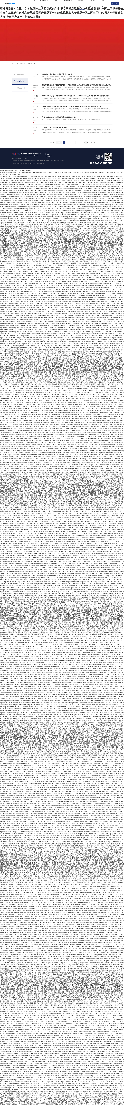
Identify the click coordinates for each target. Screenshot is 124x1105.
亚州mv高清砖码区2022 (73, 670)
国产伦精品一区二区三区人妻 (23, 221)
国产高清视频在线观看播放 (97, 291)
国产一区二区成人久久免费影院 (87, 335)
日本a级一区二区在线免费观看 (14, 948)
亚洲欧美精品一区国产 (20, 735)
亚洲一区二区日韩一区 (42, 640)
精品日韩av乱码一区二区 (104, 317)
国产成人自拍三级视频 (77, 801)
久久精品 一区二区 (94, 1015)
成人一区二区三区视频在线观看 (16, 539)
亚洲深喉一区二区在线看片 (35, 787)
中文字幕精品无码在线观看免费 (83, 702)
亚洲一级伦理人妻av (68, 277)
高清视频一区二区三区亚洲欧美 (18, 317)
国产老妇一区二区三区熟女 (113, 555)
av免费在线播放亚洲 (68, 219)
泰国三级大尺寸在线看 (33, 448)
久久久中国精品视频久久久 (108, 410)
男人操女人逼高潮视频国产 (28, 969)
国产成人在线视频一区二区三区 (112, 277)
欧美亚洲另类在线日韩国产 (51, 465)
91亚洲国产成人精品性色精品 (83, 999)
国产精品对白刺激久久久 (85, 364)
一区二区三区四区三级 (50, 517)
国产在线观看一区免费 (18, 473)
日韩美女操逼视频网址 (75, 374)
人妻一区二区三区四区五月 (103, 1061)
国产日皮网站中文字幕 (6, 559)
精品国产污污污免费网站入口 (92, 967)
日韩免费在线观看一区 (32, 789)
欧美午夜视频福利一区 (25, 1049)
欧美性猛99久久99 (80, 648)
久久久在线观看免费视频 (79, 210)
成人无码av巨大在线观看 (20, 630)
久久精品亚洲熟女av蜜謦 (114, 396)
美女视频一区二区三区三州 (63, 620)
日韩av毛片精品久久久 (103, 1104)
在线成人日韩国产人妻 (76, 604)
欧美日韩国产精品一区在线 (75, 223)
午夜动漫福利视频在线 (83, 799)
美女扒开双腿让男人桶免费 (24, 795)
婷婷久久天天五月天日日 (70, 335)
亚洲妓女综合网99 (11, 733)
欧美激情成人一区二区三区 (62, 614)
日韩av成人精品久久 (76, 541)
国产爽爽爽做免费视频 (55, 799)
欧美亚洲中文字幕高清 (116, 406)
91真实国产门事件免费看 (98, 672)
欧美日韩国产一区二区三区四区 (76, 656)
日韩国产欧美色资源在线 (53, 1071)
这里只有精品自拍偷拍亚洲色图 (62, 204)
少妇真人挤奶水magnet (74, 515)
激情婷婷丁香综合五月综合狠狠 (103, 535)
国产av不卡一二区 (36, 452)
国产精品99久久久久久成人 (40, 219)
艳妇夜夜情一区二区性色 (94, 587)
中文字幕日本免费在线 (116, 368)
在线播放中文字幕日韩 (30, 372)
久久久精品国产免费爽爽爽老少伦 (42, 214)
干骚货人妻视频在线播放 (13, 319)
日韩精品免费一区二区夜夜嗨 (77, 658)
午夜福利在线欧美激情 (51, 473)
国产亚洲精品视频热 (43, 402)
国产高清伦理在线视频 (60, 638)
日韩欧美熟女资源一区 (103, 440)
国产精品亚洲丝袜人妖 (82, 279)
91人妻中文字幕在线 (31, 547)
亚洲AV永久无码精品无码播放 (30, 281)
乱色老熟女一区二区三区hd (96, 424)
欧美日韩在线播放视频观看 (100, 325)
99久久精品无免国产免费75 (32, 620)
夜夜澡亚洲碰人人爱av (33, 803)
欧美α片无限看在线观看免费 (29, 940)
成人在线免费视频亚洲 (85, 485)
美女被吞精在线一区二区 (84, 646)
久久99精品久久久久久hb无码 (51, 821)
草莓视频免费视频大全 (96, 313)
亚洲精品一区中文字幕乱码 (93, 392)
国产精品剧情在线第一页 (109, 267)
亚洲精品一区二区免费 (116, 876)
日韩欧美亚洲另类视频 (6, 844)
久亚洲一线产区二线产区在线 (30, 1043)
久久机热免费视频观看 (51, 342)
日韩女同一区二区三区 (56, 182)
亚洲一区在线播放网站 (67, 749)
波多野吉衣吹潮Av (102, 523)
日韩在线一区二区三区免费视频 (63, 196)
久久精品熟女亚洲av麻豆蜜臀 (31, 626)
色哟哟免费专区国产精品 (94, 545)
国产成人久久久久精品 (68, 487)
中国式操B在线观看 (40, 946)
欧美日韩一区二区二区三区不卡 (49, 785)
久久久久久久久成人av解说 (112, 273)
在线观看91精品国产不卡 (100, 1063)
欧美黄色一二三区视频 (75, 477)
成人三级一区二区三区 (16, 1045)
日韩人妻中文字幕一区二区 (97, 394)
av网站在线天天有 (16, 956)
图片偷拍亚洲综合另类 (15, 410)
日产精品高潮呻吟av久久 (86, 932)
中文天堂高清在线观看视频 (98, 396)
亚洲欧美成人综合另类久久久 (88, 969)
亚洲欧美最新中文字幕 (30, 817)
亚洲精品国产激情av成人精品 (103, 592)
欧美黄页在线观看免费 (52, 628)
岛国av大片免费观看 (75, 583)
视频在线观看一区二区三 (107, 852)
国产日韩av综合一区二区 (52, 749)
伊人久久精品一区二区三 (90, 543)
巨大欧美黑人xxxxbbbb (86, 497)
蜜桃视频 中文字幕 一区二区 (53, 579)
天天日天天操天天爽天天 (24, 537)
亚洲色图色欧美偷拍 (105, 323)
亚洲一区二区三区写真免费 (10, 702)
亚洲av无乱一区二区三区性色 (46, 386)
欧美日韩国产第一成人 (78, 434)
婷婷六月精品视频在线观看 (8, 219)
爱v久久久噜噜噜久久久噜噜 (93, 225)
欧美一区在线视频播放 (60, 596)
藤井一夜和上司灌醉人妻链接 (73, 961)
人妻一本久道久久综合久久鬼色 (34, 473)
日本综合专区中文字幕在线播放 (49, 602)
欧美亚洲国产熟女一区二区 (23, 805)
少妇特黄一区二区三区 (70, 874)
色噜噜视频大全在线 (86, 537)
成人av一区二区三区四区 (101, 1084)
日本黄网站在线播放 (111, 656)
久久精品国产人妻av (43, 969)
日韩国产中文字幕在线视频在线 (51, 299)
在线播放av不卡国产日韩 (69, 573)
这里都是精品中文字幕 (42, 573)
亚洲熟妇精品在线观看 (39, 398)
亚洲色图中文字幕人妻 (59, 337)
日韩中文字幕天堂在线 (110, 313)
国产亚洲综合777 (115, 200)
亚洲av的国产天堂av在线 (36, 400)
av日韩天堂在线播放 (82, 202)
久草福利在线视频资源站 (27, 337)
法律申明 (62, 160)
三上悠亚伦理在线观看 (108, 805)
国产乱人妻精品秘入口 (102, 418)
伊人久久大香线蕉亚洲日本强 (24, 483)
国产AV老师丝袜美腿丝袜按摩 (84, 348)
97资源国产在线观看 (103, 1021)
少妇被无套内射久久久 (100, 497)
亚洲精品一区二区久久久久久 (113, 505)
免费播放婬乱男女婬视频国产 (35, 749)
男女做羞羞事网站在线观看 (94, 434)
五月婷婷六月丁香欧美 (75, 259)
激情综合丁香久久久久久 (9, 293)
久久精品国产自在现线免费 (18, 803)
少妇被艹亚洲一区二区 (41, 965)
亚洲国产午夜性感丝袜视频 (64, 787)
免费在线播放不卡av (96, 594)
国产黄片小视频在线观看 (79, 192)
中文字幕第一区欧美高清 (68, 400)
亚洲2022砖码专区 (93, 654)
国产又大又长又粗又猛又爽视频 (64, 505)
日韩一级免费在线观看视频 (80, 261)
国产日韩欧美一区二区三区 (17, 210)
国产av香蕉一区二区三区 (62, 269)
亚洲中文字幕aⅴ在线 (117, 465)
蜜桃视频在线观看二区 (16, 352)
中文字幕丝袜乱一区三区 (94, 267)
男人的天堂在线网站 (43, 1003)
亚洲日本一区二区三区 (83, 321)
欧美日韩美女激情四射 (66, 356)
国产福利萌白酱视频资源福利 (8, 1071)
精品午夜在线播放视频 (54, 686)
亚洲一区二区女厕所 (30, 344)
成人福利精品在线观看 (83, 233)
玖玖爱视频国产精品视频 (37, 206)
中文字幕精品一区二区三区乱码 (102, 559)
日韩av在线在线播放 (87, 297)
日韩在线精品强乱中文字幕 (102, 348)
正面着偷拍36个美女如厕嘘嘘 (12, 392)
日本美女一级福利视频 (35, 287)
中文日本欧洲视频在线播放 (108, 795)
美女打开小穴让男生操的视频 (9, 233)
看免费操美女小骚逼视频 (69, 934)
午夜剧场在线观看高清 (8, 983)
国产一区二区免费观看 (97, 930)
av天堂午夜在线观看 (89, 186)
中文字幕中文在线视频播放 (19, 636)
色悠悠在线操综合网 (36, 743)
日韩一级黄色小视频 (29, 265)
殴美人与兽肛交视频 (103, 374)
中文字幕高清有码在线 (49, 539)
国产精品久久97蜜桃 (84, 771)
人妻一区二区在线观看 (87, 329)
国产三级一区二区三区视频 (63, 261)
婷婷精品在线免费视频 (70, 283)
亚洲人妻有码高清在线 (116, 765)
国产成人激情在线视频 (114, 428)
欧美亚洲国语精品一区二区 (86, 592)
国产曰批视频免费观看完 (22, 384)
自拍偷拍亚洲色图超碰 (59, 223)
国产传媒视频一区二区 (45, 239)
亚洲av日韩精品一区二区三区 (96, 727)
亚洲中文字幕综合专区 (22, 684)
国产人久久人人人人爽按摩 (63, 315)
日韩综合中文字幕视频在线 (83, 325)
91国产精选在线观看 (98, 920)
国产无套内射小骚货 (88, 432)
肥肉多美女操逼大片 (12, 638)
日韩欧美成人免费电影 (46, 1077)
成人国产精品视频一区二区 (21, 249)
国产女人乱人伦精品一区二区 (76, 471)
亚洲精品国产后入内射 (60, 993)
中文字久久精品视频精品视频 (109, 753)
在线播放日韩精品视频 (51, 360)
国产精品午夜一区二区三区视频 (57, 237)
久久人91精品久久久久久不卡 (38, 676)
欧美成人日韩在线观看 (113, 567)
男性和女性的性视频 (111, 1098)
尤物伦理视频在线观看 (19, 295)
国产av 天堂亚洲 (59, 497)
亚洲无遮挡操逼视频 (34, 674)
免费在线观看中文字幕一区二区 (49, 870)
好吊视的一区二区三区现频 (62, 827)
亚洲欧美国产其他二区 (75, 432)
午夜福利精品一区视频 (26, 686)
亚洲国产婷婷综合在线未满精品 (113, 358)
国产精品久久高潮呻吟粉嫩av (110, 952)
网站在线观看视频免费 (114, 926)
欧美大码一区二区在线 (14, 965)
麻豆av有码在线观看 (74, 888)
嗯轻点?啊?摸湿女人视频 (60, 940)
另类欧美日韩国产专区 (106, 698)
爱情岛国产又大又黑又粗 (77, 533)
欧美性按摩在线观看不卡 (26, 227)
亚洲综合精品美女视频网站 (25, 733)
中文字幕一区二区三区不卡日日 (33, 335)
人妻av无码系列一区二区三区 (61, 948)
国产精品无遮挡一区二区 (91, 838)
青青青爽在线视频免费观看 (79, 807)
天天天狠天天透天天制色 (7, 493)
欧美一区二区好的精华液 (36, 368)
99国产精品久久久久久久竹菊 (28, 311)
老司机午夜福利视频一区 (55, 622)
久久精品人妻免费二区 (62, 753)
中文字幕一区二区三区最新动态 (97, 926)
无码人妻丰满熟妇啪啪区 (45, 412)
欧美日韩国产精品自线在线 (23, 668)
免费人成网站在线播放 (21, 781)
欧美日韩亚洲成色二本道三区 (37, 212)
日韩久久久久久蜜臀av (8, 477)
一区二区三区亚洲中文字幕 (70, 1079)
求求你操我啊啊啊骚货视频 (19, 208)
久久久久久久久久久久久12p (8, 402)
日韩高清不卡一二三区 (47, 797)
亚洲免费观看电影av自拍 (115, 212)
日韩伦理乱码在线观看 (33, 1041)
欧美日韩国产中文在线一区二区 (45, 198)
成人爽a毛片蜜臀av (79, 208)
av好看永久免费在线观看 (34, 299)
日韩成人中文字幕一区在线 (53, 202)
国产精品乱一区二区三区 (109, 513)
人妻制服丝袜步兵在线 (37, 384)
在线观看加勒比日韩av (45, 948)
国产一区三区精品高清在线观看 (110, 414)
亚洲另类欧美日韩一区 (76, 626)
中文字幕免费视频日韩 (62, 981)
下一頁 (93, 142)
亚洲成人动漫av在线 (69, 348)
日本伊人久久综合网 (93, 531)
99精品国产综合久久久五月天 (108, 783)
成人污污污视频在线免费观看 (16, 902)
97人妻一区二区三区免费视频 (93, 176)
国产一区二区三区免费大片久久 (11, 291)
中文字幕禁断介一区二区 (92, 795)
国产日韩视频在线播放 (15, 696)
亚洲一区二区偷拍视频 (35, 253)
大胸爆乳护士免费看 (96, 279)
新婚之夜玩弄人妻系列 (25, 214)
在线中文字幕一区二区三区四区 (53, 235)
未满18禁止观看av (74, 1063)
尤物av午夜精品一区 (29, 198)
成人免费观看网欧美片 (105, 910)
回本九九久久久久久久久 (11, 339)
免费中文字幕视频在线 (28, 1067)
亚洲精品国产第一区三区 (21, 255)
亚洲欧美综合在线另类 (110, 737)
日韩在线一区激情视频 (36, 747)
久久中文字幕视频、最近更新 (32, 217)
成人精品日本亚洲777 (92, 458)
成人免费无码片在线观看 (99, 983)
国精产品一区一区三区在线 (70, 390)
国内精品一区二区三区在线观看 (25, 509)
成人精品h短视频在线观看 (50, 253)
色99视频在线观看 (82, 926)
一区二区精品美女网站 (56, 303)
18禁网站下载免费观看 (8, 327)
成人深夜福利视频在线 (25, 1033)
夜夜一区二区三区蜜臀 (53, 684)
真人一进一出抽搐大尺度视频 (62, 587)
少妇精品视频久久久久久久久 (63, 797)
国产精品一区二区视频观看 (55, 1049)
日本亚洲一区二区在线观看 (114, 400)
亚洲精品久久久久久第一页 (11, 967)
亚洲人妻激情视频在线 (47, 513)
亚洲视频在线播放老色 (35, 477)
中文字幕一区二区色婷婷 (99, 390)
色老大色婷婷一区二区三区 (82, 676)
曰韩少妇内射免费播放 (79, 848)
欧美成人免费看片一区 (32, 577)
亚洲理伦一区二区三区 (98, 327)
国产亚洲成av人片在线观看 (84, 553)
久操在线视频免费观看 (42, 303)
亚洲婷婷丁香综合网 (26, 523)
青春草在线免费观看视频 (114, 206)
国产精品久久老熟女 (60, 656)
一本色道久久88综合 (22, 793)
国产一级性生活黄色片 (115, 529)
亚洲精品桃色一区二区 (96, 454)
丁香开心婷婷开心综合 (89, 194)
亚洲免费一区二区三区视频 (99, 493)
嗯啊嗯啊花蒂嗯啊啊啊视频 (91, 503)
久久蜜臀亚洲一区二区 (74, 731)
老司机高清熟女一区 (34, 759)
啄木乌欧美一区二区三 (88, 1102)
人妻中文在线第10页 (44, 952)
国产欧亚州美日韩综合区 (52, 384)
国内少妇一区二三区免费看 (77, 458)
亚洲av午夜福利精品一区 (13, 561)
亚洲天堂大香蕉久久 (49, 555)
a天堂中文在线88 (26, 432)
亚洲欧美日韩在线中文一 (18, 600)
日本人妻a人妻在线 (69, 688)
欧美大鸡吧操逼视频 (35, 261)
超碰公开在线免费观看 (70, 942)
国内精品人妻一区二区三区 (26, 1061)
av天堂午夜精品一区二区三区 (21, 555)
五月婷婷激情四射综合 (94, 285)
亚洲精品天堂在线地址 (40, 678)
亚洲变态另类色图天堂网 (23, 182)
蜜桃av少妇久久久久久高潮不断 (71, 339)
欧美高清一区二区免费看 (105, 993)
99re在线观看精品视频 (71, 1086)
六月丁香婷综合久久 (8, 668)
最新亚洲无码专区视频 (71, 271)
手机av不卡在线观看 (27, 745)
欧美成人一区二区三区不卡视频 (66, 616)
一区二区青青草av (103, 368)
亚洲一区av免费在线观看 (36, 793)
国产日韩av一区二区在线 (113, 444)
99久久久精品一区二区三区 (38, 900)
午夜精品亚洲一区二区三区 (94, 319)
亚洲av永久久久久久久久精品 (22, 358)
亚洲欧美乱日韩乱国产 (77, 354)
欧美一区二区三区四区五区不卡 (85, 406)
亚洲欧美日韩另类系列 (117, 217)
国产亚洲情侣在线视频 (63, 190)
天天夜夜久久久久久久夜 (56, 271)
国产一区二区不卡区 (66, 777)
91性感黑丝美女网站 (27, 965)
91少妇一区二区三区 (55, 420)
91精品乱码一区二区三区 (42, 283)
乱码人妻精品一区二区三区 (102, 1003)
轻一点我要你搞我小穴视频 (53, 928)
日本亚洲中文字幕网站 (108, 448)
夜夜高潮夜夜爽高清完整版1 (82, 467)
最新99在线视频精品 (57, 283)
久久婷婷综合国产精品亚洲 (112, 598)
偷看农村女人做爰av (9, 376)
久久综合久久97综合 (114, 975)
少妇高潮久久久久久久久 (89, 1035)
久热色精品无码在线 (28, 241)
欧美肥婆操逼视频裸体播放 (75, 906)
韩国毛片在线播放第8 (31, 297)
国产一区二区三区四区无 (80, 600)
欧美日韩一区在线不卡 (60, 257)
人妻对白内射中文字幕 (39, 1033)
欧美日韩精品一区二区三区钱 (64, 198)
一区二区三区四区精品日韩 (104, 1081)
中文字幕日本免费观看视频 (44, 337)
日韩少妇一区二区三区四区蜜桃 (62, 630)
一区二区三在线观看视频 (15, 265)
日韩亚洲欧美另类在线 (21, 235)
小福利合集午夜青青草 (108, 719)
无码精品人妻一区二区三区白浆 (50, 674)
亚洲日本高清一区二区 (6, 511)
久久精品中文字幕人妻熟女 (8, 438)
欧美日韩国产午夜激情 (67, 739)
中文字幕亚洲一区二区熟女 (97, 779)
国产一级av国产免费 (16, 426)
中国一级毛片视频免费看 (17, 1094)
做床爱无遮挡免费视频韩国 (92, 630)
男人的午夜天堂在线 (47, 596)
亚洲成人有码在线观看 (11, 731)
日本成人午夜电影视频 (83, 342)
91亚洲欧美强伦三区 (83, 454)
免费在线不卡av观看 (95, 600)
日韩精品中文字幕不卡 (109, 827)
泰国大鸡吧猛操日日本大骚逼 (102, 305)
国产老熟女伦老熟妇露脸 (98, 233)
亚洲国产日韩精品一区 (32, 186)
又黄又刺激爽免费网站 (54, 737)
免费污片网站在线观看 (92, 698)
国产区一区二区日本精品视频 (14, 315)
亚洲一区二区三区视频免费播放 (62, 214)
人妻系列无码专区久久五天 (110, 319)
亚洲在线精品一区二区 (116, 585)
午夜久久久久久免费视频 (16, 388)
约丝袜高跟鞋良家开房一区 (10, 779)
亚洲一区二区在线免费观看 (52, 856)
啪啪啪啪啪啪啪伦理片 (99, 206)
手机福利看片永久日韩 (58, 440)
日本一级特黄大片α (63, 860)
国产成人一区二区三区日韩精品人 (89, 227)
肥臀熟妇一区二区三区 (92, 783)
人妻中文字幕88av (49, 497)
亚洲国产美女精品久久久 (38, 713)
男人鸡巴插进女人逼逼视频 (45, 196)
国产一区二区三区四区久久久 (10, 337)
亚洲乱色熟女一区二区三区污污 (58, 344)
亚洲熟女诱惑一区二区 (94, 370)
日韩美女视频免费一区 (102, 309)
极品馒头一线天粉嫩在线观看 (86, 898)
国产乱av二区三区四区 (6, 255)
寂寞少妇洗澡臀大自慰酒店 (95, 815)
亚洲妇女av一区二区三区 (114, 321)
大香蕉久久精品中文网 (11, 535)
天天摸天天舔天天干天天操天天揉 (61, 952)
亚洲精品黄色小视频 (22, 253)
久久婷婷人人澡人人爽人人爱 (24, 936)
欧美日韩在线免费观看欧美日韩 (63, 188)
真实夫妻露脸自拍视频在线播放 (43, 483)
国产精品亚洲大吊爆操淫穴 (94, 618)
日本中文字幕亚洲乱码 (45, 958)
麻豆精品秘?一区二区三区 (113, 854)
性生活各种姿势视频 (58, 352)
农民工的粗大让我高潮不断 (71, 346)
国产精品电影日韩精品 (6, 456)
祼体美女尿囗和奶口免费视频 (82, 710)
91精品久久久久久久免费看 (21, 747)
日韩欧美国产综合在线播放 (96, 821)
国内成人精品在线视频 (47, 620)
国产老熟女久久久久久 (28, 529)
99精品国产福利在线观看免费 (17, 378)
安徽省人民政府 (31, 163)
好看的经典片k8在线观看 (98, 188)
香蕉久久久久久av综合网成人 (94, 460)
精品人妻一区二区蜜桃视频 (63, 594)
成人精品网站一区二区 (83, 628)
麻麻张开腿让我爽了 (9, 342)
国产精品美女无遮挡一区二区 (14, 608)
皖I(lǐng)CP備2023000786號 (52, 160)
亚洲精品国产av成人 (54, 565)
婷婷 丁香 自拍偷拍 (32, 194)
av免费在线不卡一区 (112, 553)
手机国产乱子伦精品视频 (30, 412)
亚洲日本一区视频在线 (107, 386)
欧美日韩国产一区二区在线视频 (34, 210)
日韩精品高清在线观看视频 (64, 815)
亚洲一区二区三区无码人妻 (114, 670)
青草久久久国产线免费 (68, 922)
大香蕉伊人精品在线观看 (38, 634)
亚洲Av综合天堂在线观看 (31, 1007)
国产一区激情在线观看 (105, 180)
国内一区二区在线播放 (19, 333)
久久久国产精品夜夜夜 (112, 394)
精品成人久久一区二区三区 (60, 241)
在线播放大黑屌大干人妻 (83, 688)
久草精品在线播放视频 (111, 920)
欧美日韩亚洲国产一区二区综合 (33, 267)
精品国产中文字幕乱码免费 (58, 836)
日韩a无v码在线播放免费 (7, 370)
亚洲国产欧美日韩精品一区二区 (9, 329)
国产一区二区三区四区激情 (64, 287)
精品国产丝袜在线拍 (40, 708)
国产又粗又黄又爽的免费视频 (65, 715)
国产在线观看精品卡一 (108, 600)
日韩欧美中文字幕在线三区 (62, 394)
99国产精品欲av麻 (11, 900)
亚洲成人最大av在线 (9, 182)
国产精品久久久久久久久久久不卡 (60, 354)
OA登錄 (114, 3)
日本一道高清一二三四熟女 (83, 444)
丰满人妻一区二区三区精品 (94, 214)
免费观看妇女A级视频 (53, 398)
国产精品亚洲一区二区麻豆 (97, 785)
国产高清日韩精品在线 (62, 382)
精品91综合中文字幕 (97, 229)
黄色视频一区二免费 (112, 331)
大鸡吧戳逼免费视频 (99, 616)
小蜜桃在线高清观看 (55, 313)
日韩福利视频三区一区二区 (39, 1023)
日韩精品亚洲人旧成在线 (32, 993)
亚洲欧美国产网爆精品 (69, 245)
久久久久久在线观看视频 (14, 888)
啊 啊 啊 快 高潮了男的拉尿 (112, 801)
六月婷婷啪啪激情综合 (6, 184)
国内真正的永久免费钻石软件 (25, 521)
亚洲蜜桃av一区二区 (103, 876)
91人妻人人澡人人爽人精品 (102, 904)
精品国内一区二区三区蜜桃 (22, 487)
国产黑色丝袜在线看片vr (75, 489)
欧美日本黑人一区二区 (92, 829)
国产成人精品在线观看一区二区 (59, 458)
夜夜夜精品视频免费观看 (75, 509)
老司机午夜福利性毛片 (74, 1041)
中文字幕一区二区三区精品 (105, 991)
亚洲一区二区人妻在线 (83, 400)
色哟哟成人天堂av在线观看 (23, 366)
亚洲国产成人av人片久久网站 (81, 188)
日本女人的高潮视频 (112, 537)
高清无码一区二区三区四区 (52, 404)
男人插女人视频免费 (6, 1001)
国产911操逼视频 (81, 245)
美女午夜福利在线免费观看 (87, 547)
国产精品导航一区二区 (78, 698)
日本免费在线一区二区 (99, 553)
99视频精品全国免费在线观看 (69, 1009)
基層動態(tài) (20, 74)
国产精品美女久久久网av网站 (30, 751)
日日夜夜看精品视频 (54, 329)
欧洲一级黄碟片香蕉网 (77, 872)
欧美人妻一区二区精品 (18, 587)
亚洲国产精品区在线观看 (51, 819)
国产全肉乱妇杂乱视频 (77, 948)
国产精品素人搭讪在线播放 (104, 997)
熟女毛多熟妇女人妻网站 (82, 557)
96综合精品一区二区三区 (68, 926)
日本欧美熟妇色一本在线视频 (45, 269)
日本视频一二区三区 (45, 192)
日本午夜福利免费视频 (88, 696)
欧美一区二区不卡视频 (55, 265)
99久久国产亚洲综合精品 (112, 192)
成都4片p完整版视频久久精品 (110, 717)
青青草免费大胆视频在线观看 (13, 394)
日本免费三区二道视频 (18, 829)
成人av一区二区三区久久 (30, 666)
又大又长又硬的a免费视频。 (38, 737)
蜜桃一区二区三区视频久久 (94, 579)
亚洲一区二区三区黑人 (53, 200)
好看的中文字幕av (78, 204)
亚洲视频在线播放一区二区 (38, 1025)
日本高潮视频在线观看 (19, 309)
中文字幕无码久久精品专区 (8, 654)
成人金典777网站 (16, 446)
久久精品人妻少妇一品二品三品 (44, 489)
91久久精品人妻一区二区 (56, 924)
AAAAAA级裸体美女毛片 (61, 1021)
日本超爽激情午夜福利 (35, 493)
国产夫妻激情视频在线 (91, 626)
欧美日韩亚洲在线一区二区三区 (15, 1037)
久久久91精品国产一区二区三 (78, 727)
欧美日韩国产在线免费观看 (104, 809)
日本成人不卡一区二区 (100, 198)
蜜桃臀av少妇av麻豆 (100, 346)
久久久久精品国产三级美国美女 (22, 428)
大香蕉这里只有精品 (49, 823)
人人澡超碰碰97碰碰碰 (21, 585)
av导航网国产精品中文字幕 (55, 575)
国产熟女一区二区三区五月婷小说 (79, 585)
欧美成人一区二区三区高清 (93, 350)
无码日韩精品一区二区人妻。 (112, 378)
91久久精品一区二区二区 (74, 543)
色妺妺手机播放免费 (47, 217)
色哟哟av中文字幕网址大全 (15, 372)
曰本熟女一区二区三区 (88, 491)
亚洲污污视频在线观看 (64, 281)
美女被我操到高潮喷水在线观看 (93, 571)
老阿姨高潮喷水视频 (41, 251)
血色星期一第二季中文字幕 (55, 831)
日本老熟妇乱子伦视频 (96, 469)
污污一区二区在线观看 (71, 721)
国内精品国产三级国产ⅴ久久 (24, 503)
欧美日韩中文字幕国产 (81, 408)
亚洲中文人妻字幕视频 (106, 227)
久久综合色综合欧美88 (109, 594)
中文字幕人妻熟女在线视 (70, 309)
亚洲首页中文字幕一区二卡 (60, 180)
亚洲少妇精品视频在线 (61, 892)
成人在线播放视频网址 (78, 281)
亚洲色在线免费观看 (104, 388)
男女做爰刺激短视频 (21, 656)
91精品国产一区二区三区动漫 (98, 975)
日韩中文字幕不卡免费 (30, 527)
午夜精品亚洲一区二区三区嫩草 (84, 715)
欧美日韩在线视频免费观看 (115, 346)
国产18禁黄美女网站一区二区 (13, 710)
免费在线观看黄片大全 (67, 844)
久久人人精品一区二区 (115, 551)
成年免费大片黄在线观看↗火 (69, 902)
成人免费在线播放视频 (6, 735)
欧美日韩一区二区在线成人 (40, 420)
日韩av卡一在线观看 (24, 452)
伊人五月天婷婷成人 (50, 886)
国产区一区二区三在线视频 (58, 402)
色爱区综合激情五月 (27, 708)
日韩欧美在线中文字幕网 (48, 815)
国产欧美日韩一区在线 (38, 346)
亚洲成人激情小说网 (11, 243)
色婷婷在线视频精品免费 (50, 690)
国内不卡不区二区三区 (10, 628)
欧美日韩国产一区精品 (116, 309)
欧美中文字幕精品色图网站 (66, 467)
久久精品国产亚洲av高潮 (105, 706)
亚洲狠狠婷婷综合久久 (114, 366)
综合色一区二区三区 (24, 713)
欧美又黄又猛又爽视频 (49, 414)
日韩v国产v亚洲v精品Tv (109, 196)
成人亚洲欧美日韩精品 (79, 315)
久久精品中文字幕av (99, 537)
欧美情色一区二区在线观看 (104, 694)
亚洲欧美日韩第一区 (23, 838)
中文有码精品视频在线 (61, 176)
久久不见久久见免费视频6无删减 (66, 436)
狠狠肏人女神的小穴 (22, 327)
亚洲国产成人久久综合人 (32, 755)
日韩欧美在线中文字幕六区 (39, 511)
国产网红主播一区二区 (82, 737)
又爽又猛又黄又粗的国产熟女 (73, 275)
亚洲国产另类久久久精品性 (81, 360)
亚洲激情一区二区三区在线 (67, 279)
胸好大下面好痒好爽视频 (7, 384)
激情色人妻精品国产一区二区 (27, 638)
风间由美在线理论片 (89, 489)
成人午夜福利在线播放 (54, 567)
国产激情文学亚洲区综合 (66, 1013)
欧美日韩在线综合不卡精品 (102, 182)
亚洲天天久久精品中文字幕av (12, 751)
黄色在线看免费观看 (64, 884)
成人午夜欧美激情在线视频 (108, 438)
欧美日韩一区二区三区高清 (92, 190)
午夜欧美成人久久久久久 (44, 311)
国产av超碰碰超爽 (81, 295)
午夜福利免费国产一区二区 (55, 1033)
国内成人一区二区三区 (19, 787)
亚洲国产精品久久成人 (26, 967)
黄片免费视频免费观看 (52, 233)
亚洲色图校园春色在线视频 (27, 519)
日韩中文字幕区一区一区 (94, 245)
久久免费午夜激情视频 (65, 231)
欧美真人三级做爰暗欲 (76, 981)
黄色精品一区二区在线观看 (90, 1100)
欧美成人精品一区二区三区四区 (51, 610)
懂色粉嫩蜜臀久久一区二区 (103, 898)
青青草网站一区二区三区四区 (88, 317)
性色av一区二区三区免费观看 (80, 594)
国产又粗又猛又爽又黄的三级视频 (70, 329)
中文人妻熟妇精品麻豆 (64, 210)
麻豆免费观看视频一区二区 (64, 729)
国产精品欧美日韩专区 (79, 797)
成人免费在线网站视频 (6, 487)
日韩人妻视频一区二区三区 (62, 370)
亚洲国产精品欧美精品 (60, 471)
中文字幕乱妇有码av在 (62, 555)
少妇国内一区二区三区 (117, 1021)
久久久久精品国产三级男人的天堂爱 (43, 432)
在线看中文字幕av (9, 1019)
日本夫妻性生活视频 (88, 412)
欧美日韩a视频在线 (29, 809)
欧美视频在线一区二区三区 (12, 868)
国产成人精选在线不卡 (93, 452)
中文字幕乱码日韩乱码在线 (42, 581)
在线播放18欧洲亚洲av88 (34, 378)
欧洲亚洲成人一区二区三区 (18, 618)
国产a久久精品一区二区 (88, 507)
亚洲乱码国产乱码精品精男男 (95, 192)
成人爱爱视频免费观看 (105, 380)
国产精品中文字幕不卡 (73, 725)
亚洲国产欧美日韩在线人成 (69, 850)
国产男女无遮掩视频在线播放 (90, 1041)
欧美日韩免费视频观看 (89, 775)
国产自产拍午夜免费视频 (96, 565)
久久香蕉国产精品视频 (16, 908)
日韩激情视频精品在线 (64, 517)
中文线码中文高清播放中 (41, 880)
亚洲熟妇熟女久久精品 (63, 823)
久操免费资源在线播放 (61, 489)
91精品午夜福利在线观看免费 (57, 775)
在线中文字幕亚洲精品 (56, 874)
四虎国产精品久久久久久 (72, 678)
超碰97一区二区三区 (15, 321)
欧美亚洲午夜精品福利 (32, 848)
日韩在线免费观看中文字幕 (100, 999)
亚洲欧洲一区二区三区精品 (57, 561)
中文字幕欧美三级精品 (18, 279)
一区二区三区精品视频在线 (19, 287)
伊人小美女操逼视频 (82, 333)
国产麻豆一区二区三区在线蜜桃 (65, 971)
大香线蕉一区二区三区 (16, 606)
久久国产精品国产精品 (77, 225)
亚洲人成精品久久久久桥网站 (76, 319)
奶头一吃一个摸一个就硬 (9, 646)
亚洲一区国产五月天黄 (88, 416)
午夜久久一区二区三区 (96, 358)
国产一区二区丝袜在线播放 (32, 815)
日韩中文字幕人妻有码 (47, 448)
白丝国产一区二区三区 (76, 382)
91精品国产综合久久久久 (85, 529)
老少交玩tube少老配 (51, 723)
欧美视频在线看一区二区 (110, 688)
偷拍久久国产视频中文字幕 (48, 186)
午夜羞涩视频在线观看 (12, 434)
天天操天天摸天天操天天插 (38, 739)
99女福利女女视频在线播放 (32, 997)
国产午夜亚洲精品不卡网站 (94, 376)
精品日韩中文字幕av (112, 704)
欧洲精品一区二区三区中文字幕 (32, 741)
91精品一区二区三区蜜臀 (109, 245)
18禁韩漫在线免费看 (117, 519)
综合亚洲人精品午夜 (19, 186)
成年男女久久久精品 (13, 791)
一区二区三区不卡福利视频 (49, 507)
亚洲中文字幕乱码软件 (58, 503)
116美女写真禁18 (90, 344)
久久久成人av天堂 (42, 237)
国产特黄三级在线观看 (41, 811)
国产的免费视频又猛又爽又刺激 (83, 198)
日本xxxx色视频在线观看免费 (44, 394)
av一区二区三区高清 (20, 823)
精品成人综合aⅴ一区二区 (27, 354)
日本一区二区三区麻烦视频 (95, 255)
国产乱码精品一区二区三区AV (50, 430)
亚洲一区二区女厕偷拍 (92, 987)
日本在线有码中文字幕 (55, 733)
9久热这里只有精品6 (102, 265)
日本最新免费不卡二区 (87, 346)
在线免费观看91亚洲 (51, 852)
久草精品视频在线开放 (82, 249)
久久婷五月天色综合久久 (82, 469)
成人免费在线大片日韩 (12, 914)
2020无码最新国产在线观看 (72, 235)
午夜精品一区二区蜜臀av (93, 729)
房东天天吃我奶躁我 (109, 176)
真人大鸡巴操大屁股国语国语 (54, 692)
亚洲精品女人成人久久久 (51, 777)
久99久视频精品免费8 (55, 969)
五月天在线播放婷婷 (38, 553)
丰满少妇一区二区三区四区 (31, 614)
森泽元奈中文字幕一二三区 (61, 803)
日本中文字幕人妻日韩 (62, 890)
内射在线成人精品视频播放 (90, 773)
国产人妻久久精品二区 (50, 247)
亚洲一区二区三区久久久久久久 (77, 241)
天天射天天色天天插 (108, 350)
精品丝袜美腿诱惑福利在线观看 (90, 612)
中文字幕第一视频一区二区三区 (88, 660)
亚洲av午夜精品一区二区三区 (12, 225)
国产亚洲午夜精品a (66, 805)
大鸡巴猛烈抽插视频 (117, 182)
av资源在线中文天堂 (117, 204)
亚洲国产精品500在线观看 (46, 525)
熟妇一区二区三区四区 (18, 396)
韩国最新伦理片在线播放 (54, 418)
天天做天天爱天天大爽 (67, 255)
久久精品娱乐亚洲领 (75, 569)
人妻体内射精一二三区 (40, 329)
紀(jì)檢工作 (20, 81)
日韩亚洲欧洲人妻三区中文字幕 (98, 749)
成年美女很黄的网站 (35, 906)
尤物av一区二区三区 (30, 961)
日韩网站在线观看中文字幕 (33, 610)
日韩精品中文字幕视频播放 (87, 303)
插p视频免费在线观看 (47, 642)
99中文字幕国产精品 (34, 630)
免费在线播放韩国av (107, 797)
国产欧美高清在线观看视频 (74, 590)
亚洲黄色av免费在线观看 (62, 763)
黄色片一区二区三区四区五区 (21, 475)
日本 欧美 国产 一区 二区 (92, 471)
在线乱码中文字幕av (85, 733)
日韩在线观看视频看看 (86, 212)
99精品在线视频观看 (75, 940)
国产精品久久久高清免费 (24, 305)
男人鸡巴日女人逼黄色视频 (22, 549)
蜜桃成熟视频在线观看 (80, 446)
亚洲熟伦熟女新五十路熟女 (103, 329)
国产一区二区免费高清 (61, 636)
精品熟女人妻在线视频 (91, 388)
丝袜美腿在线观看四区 (45, 1096)
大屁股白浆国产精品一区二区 (20, 495)
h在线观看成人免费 (115, 515)
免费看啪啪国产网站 (103, 382)
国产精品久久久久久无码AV (25, 293)
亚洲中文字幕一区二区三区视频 (58, 791)
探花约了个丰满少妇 (21, 1019)
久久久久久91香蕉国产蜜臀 (80, 995)
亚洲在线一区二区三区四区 (95, 378)
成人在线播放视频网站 (113, 632)
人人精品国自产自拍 (15, 622)
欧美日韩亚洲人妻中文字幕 (24, 398)
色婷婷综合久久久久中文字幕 (64, 654)
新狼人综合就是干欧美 (116, 360)
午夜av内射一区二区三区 (101, 674)
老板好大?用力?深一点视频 (31, 717)
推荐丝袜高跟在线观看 (116, 426)
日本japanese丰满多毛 (21, 493)
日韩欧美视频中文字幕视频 (62, 412)
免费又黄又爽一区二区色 (79, 442)
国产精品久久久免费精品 (37, 646)
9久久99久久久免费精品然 (86, 271)
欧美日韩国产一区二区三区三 (16, 993)
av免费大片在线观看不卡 (72, 904)
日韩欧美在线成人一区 (19, 1015)
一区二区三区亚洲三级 (85, 331)
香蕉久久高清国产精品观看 (56, 678)
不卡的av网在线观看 (26, 515)
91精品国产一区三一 (87, 583)
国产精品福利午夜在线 (12, 523)
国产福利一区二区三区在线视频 (12, 501)
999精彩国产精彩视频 (57, 961)
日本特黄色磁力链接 (35, 495)
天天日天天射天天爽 (9, 777)
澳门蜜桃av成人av (22, 307)
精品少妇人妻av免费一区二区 (67, 358)
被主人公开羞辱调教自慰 (47, 604)
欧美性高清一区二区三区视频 (63, 350)
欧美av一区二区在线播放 (38, 289)
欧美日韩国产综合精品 (6, 499)
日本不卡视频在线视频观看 (14, 807)
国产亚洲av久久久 (5, 176)
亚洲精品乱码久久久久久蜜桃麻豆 (25, 380)
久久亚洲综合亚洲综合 (76, 263)
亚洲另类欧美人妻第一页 (55, 672)
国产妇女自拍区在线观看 (54, 348)
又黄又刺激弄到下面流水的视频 (82, 356)
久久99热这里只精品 (27, 1073)
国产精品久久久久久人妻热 (62, 525)
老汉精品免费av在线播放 (45, 531)
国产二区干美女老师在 (95, 277)
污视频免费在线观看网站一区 (90, 257)
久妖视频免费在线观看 (102, 217)
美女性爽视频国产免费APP (15, 543)
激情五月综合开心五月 (15, 217)
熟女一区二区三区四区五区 (23, 652)
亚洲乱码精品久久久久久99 (96, 856)
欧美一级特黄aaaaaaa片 (63, 807)
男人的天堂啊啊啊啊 (72, 239)
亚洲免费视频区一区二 (78, 517)
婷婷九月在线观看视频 (35, 414)
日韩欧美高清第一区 (23, 646)
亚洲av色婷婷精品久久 (90, 337)
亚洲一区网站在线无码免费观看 (87, 708)
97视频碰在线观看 (7, 577)
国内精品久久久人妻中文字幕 (92, 604)
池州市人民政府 (40, 163)
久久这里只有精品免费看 (22, 575)
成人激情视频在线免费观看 (49, 759)
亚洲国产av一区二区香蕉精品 (79, 813)
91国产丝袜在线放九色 (8, 331)
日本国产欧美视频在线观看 (53, 400)
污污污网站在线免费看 (84, 942)
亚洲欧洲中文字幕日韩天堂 (46, 178)
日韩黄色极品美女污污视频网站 (63, 424)
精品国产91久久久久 (75, 918)
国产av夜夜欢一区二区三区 (103, 432)
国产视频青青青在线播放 (37, 243)
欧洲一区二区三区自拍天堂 (24, 598)
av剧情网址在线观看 (9, 704)
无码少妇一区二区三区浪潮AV (85, 511)
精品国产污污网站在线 (29, 706)
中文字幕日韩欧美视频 (12, 259)
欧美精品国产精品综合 (55, 963)
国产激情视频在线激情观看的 (72, 652)
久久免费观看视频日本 (99, 485)
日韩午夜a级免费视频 (95, 483)
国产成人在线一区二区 (49, 807)
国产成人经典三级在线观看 (104, 481)
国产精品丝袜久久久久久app (72, 1049)
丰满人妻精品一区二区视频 (40, 313)
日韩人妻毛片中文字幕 (48, 1037)
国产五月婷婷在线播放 (28, 846)
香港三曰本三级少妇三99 (14, 196)
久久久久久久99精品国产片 (65, 914)
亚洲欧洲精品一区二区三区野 (45, 989)
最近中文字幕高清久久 (69, 206)
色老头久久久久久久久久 (16, 688)
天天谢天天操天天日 (50, 190)
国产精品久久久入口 (93, 1090)
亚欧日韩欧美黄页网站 (105, 666)
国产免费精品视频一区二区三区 (93, 823)
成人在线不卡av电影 (55, 573)
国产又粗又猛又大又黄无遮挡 (27, 229)
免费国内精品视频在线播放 (18, 1092)
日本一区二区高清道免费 (90, 223)
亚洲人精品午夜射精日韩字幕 (98, 860)
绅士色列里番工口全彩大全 (92, 803)
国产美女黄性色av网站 (89, 275)
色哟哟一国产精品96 (56, 700)
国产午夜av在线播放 (91, 666)
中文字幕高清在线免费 (98, 444)
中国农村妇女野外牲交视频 (35, 854)
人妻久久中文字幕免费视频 (70, 368)
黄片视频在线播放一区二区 (97, 311)
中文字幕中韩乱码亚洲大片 (14, 614)
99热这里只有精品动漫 (95, 202)
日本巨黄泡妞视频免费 (64, 301)
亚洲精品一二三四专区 (92, 858)
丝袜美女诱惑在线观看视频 (61, 521)
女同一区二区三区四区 (53, 850)
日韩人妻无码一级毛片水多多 (59, 581)
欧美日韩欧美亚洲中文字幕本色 (99, 200)
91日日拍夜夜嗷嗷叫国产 (16, 481)
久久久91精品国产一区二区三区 (65, 1059)
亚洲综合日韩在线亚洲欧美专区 (22, 485)
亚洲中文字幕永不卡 (41, 529)
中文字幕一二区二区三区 (56, 833)
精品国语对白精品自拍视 (25, 1071)
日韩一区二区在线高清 (30, 1053)
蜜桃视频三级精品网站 (19, 442)
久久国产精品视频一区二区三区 (66, 493)
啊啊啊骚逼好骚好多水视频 (80, 448)
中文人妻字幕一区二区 (31, 382)
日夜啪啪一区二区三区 (75, 194)
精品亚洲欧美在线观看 (22, 368)
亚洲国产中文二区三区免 (41, 364)
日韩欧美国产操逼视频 (102, 769)
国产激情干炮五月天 (105, 924)
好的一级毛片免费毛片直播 (78, 896)
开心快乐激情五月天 (34, 317)
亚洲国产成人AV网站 (16, 198)
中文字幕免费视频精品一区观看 (99, 973)
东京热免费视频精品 (9, 277)
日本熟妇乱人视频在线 (35, 356)
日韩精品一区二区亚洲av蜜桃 (107, 660)
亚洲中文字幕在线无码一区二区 (62, 817)
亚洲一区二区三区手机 (47, 858)
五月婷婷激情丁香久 (94, 448)
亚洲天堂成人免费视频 (57, 456)
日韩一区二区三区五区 (68, 737)
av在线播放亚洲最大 (67, 713)
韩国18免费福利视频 (52, 358)
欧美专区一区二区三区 (83, 436)
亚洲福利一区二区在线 (48, 422)
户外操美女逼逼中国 (25, 339)
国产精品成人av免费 (15, 952)
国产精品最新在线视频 (18, 525)
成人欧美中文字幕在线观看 (65, 446)
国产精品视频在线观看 (10, 590)
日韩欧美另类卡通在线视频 (63, 1094)
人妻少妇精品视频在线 (99, 866)
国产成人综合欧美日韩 (61, 372)
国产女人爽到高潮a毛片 (107, 184)
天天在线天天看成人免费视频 (18, 721)
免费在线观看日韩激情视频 (88, 221)
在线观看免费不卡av (114, 297)
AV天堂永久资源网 (82, 291)
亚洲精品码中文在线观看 (26, 946)
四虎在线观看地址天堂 (95, 196)
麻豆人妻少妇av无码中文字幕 (30, 374)
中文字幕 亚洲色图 (12, 916)
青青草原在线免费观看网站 (41, 537)
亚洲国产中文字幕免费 (26, 329)
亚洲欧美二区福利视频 (61, 513)
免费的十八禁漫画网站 (33, 442)
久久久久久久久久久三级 (96, 739)
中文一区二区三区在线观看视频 (60, 225)
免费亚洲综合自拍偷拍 (79, 815)
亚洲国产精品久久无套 (106, 1094)
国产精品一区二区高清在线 (25, 364)
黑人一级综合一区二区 (26, 1005)
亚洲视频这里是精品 (51, 460)
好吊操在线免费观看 (8, 880)
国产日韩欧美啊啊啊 (52, 1013)
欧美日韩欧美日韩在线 (79, 912)
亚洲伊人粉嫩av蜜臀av (65, 495)
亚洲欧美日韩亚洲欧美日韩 (105, 263)
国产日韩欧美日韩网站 (25, 660)
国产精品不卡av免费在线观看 (46, 315)
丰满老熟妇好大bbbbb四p (76, 388)
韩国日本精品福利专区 (74, 596)
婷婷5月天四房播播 (64, 618)
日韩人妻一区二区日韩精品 (24, 331)
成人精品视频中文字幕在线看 (104, 339)
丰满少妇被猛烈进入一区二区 (109, 541)
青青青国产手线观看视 (48, 906)
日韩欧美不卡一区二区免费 (108, 257)
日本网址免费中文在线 (116, 652)
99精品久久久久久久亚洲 (86, 535)
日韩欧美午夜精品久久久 (20, 212)
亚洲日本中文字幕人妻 (49, 436)
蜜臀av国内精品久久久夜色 (112, 229)
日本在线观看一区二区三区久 (44, 479)
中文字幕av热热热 (43, 271)
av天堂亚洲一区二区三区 (14, 237)
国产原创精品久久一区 (8, 503)
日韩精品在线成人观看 (112, 307)
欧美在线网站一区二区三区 (77, 414)
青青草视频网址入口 (6, 507)
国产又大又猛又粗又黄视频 (23, 313)
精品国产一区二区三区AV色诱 (99, 628)
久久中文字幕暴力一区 (100, 644)
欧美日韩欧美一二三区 (87, 501)
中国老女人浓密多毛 (11, 537)
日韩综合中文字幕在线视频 (81, 975)
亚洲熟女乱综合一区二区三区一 (105, 194)
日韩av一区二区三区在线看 (115, 733)
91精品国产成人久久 (34, 1019)
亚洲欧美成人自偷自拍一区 (46, 372)
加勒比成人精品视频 (37, 698)
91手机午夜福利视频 (97, 561)
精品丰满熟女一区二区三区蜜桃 (38, 327)
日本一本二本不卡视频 (25, 874)
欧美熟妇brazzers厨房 (78, 392)
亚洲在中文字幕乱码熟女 (18, 263)
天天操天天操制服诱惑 (76, 521)
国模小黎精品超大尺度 (71, 317)
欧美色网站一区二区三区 (33, 981)
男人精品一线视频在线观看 (13, 469)
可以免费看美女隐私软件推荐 (47, 583)
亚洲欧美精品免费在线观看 (28, 918)
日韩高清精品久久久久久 (104, 708)
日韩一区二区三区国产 (89, 1081)
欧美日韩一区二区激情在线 (31, 410)
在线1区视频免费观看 (73, 842)
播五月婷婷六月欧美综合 (107, 614)
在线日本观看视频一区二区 (98, 747)
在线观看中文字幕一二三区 (97, 307)
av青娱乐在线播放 (115, 1084)
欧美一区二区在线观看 (111, 739)
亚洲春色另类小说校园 (10, 648)
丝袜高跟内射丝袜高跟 (89, 694)
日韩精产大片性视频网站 (110, 890)
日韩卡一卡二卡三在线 (113, 219)
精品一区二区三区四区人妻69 (42, 503)
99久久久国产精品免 (66, 398)
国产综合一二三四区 (21, 977)
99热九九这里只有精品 (66, 376)
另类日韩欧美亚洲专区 (18, 755)
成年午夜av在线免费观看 (46, 194)
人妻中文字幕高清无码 (95, 985)
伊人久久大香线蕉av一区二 (32, 543)
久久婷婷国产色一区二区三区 (67, 454)
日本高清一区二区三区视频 (18, 797)
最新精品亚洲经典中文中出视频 (93, 247)
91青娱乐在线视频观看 (33, 295)
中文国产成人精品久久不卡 (29, 952)
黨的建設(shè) (21, 63)
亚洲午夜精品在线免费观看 (35, 497)
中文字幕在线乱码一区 (12, 811)
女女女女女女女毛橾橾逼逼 (37, 916)
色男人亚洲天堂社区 (13, 515)
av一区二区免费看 (97, 487)
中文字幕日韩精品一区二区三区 (87, 368)
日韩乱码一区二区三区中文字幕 (85, 299)
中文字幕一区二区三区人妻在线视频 (63, 311)
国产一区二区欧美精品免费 (62, 479)
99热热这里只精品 (48, 350)
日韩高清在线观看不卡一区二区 (82, 559)
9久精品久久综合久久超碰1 (112, 255)
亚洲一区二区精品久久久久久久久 (57, 515)
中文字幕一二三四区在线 (84, 632)
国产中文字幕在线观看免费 (33, 279)
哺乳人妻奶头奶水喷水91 (98, 293)
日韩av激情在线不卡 (79, 376)
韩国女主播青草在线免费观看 (107, 954)
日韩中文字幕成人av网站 (16, 335)
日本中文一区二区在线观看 (19, 414)
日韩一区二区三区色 (6, 408)
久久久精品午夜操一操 (68, 567)
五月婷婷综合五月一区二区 (8, 521)
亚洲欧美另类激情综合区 (106, 458)
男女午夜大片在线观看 (94, 295)
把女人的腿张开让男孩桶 (90, 789)
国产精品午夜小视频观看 (109, 261)
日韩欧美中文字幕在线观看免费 (31, 469)
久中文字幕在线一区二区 (47, 577)
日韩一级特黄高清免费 (61, 876)
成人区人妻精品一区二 (102, 549)
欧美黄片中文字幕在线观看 (59, 950)
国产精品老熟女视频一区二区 (48, 410)
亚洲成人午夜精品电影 (45, 297)
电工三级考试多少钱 (79, 287)
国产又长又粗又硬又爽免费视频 (59, 523)
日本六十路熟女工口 (38, 360)
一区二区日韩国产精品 (8, 253)
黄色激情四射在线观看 (84, 672)
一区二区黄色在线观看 (12, 670)
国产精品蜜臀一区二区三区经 (35, 932)
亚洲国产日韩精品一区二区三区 (82, 817)
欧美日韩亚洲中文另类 (112, 950)
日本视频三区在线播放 (28, 942)
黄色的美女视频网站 (117, 676)
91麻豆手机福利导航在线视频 (101, 430)
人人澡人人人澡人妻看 (36, 190)
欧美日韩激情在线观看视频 (22, 634)
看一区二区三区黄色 (87, 833)
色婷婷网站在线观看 (72, 547)
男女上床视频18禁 (57, 779)
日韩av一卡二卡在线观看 (85, 283)
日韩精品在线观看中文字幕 (19, 202)
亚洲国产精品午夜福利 (50, 747)
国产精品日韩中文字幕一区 (90, 910)
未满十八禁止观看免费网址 (11, 1005)
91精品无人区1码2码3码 (22, 465)
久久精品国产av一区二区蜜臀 (41, 624)
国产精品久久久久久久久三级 (8, 1023)
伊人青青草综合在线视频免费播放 (100, 1031)
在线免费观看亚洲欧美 (26, 670)
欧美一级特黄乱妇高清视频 (14, 991)
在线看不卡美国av (25, 346)
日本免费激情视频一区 (24, 444)
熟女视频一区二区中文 (107, 1029)
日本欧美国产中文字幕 (82, 973)
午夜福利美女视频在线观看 (84, 878)
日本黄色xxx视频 (115, 583)
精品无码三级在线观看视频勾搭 (90, 882)
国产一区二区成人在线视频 (53, 206)
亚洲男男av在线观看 (63, 886)
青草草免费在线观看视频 (116, 523)
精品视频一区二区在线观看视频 (41, 275)
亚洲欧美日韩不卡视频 (14, 725)
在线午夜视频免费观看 (75, 938)
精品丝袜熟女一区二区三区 (49, 426)
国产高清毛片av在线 (20, 194)
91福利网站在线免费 (106, 829)
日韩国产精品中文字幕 (28, 321)
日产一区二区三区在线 (87, 757)
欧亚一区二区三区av (92, 499)
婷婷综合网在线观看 (116, 440)
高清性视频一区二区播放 (34, 971)
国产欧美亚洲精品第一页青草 (8, 251)
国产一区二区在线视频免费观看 (79, 860)
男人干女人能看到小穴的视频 (44, 188)
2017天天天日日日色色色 (24, 551)
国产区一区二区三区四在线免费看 (13, 267)
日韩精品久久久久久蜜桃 (54, 1079)
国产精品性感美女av (59, 1077)
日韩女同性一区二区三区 (61, 481)
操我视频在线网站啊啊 (53, 805)
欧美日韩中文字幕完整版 (41, 1017)
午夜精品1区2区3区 (97, 688)
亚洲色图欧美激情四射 (6, 870)
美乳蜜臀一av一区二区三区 (36, 307)
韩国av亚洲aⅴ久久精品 (32, 872)
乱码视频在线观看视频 (63, 452)
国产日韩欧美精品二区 (66, 559)
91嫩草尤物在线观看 (16, 178)
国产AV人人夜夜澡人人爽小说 (50, 295)
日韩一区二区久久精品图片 (83, 741)
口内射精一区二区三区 (31, 890)
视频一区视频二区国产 (12, 581)
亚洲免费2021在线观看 (60, 825)
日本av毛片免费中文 (108, 894)
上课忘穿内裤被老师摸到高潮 (9, 200)
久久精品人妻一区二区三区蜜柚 (61, 392)
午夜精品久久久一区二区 (98, 231)
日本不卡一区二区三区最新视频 (50, 650)
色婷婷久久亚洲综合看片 (56, 221)
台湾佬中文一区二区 (31, 525)
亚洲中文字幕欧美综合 (106, 517)
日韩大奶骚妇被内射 (30, 987)
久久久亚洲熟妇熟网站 (55, 390)
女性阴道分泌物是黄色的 (67, 557)
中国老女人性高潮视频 (55, 910)
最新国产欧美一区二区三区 (87, 549)
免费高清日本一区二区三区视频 (86, 809)
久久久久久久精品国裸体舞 (16, 382)
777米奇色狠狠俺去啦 (94, 513)
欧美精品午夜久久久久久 (17, 1098)
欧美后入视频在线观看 (83, 598)
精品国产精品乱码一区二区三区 (103, 702)
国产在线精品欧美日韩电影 (31, 602)
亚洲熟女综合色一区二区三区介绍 (52, 462)
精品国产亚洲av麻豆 (83, 624)
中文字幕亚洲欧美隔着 (79, 214)
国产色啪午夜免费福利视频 (71, 462)
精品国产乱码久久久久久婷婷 (10, 565)
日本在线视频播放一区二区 (21, 404)
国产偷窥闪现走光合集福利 (81, 426)
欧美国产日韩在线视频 (94, 1019)
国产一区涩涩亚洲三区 (26, 926)
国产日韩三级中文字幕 (73, 297)
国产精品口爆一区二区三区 (10, 1063)
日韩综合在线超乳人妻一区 (49, 896)
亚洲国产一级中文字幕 (97, 342)
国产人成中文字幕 (5, 525)
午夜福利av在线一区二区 (40, 924)
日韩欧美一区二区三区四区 (67, 602)
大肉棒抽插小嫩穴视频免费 (77, 753)
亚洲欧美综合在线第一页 (47, 753)
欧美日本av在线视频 (39, 723)
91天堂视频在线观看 (95, 333)
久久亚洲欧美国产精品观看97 (31, 696)
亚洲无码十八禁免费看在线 (45, 638)
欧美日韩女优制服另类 (39, 1001)
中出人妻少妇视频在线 (56, 305)
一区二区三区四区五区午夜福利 (89, 323)
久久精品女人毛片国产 (115, 628)
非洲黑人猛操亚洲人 (43, 561)
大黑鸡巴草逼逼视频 (92, 533)
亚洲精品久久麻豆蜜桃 (88, 217)
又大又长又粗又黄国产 (50, 467)
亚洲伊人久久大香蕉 (61, 543)
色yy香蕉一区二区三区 (22, 777)
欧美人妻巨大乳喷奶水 (81, 219)
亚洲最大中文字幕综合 (108, 333)
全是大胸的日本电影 (20, 299)
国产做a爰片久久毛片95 (56, 688)
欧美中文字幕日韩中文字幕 (49, 301)
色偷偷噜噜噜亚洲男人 (46, 1088)
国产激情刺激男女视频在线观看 (27, 402)
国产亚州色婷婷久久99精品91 (15, 640)
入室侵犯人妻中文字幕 (114, 767)
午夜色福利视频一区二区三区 (75, 184)
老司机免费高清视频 (113, 961)
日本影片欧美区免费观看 (25, 850)
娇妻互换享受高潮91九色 (84, 622)
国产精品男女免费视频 (57, 323)
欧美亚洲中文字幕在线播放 (112, 460)
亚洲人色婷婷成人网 (89, 481)
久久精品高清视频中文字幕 (29, 271)
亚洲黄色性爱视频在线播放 (105, 354)
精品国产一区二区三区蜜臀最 (40, 182)
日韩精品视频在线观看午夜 (39, 680)
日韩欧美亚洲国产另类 (16, 658)
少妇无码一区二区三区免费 (44, 380)
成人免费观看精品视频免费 (41, 590)
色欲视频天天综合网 (75, 386)
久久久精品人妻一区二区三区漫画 (50, 902)
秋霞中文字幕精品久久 (68, 313)
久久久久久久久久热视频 (63, 751)
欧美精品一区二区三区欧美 (86, 674)
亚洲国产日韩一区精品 (15, 192)
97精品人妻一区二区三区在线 (19, 356)
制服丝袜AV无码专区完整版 (110, 446)
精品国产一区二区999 (49, 616)
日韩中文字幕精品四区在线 (98, 682)
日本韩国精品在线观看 (12, 926)
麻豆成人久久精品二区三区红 (80, 289)
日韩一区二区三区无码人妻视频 (68, 592)
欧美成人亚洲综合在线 (43, 658)
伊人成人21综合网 (78, 630)
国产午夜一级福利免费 (55, 327)
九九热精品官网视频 (24, 680)
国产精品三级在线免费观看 (35, 247)
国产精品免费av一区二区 (47, 1043)
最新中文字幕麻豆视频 (30, 761)
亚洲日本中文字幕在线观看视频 (23, 864)
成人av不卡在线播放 (79, 398)
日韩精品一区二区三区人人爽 (8, 214)
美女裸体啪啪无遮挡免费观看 (36, 333)
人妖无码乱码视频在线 (26, 450)
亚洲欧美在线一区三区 (78, 410)
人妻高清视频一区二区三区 (96, 505)
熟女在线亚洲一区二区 (74, 638)
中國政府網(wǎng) (21, 163)
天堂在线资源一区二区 (8, 598)
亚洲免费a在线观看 (49, 654)
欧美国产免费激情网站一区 (21, 206)
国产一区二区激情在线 (20, 783)
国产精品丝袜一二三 (99, 331)
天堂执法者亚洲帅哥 (70, 632)
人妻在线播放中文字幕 (14, 1084)
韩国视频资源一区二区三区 (15, 344)
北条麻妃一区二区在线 (108, 912)
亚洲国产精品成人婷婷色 (71, 668)
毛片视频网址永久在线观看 (68, 233)
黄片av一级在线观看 (37, 555)
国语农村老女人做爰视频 (79, 587)
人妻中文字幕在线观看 (68, 202)
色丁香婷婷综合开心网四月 (69, 529)
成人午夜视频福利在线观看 (66, 944)
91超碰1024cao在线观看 (53, 634)
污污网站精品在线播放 (115, 299)
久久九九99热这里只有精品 (79, 884)
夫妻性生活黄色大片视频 (53, 922)
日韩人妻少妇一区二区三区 (36, 208)
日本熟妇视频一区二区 (60, 696)
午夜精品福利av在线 (23, 243)
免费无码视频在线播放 (40, 745)
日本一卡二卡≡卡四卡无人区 (41, 523)
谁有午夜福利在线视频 (19, 664)
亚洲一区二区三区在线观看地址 (107, 948)
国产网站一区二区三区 (14, 374)
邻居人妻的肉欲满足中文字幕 (35, 618)
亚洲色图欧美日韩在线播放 (89, 610)
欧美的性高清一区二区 (115, 932)
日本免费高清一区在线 (89, 938)
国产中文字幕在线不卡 (68, 299)
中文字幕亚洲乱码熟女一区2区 (65, 741)
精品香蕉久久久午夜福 (60, 380)
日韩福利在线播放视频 (83, 930)
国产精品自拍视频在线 (69, 866)
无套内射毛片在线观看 (32, 870)
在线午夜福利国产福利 (8, 737)
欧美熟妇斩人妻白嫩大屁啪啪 (30, 440)
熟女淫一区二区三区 (48, 892)
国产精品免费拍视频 (70, 293)
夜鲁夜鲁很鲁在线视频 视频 (72, 575)
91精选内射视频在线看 (83, 704)
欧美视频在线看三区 (25, 644)
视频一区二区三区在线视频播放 (82, 362)
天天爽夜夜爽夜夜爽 (65, 289)
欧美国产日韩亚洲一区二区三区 (9, 311)
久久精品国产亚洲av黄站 (70, 182)
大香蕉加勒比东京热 (38, 930)
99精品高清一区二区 (12, 519)
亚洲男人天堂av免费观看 (111, 821)
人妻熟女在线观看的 (17, 1065)
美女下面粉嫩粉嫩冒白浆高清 (107, 543)
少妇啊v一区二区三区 (104, 335)
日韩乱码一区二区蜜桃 (61, 194)
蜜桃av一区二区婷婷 (84, 229)
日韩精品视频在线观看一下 (36, 783)
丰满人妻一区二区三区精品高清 (50, 997)
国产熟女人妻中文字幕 (41, 1005)
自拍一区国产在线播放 (107, 241)
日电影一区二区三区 (34, 491)
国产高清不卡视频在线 (16, 1088)
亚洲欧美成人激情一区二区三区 (71, 900)
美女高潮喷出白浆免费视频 (106, 1086)
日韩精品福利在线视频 (55, 809)
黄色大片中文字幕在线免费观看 (89, 956)
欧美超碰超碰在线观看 (58, 781)
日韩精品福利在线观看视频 (70, 608)
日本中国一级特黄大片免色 (99, 1055)
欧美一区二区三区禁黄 (57, 406)
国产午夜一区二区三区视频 (108, 527)
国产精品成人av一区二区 (16, 997)
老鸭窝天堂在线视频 (33, 592)
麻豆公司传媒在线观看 (69, 251)
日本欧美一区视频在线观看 (69, 708)
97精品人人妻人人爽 (89, 636)
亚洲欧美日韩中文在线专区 (41, 836)
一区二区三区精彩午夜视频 (93, 894)
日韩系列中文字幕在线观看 (44, 223)
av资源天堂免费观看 (78, 571)
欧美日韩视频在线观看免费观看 (50, 469)
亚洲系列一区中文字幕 (99, 632)
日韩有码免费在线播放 (8, 483)
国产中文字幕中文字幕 (81, 307)
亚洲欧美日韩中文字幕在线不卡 (47, 860)
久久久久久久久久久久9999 (63, 571)
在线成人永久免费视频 (46, 585)
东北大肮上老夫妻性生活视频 (71, 265)
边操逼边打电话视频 (6, 664)
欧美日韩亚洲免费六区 (56, 364)
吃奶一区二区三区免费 (8, 920)
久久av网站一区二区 (15, 271)
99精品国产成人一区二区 (45, 662)
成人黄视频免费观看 (25, 233)
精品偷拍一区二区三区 (15, 412)
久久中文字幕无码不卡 (117, 382)
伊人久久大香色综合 (43, 700)
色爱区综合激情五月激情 (18, 247)
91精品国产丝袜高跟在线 (34, 539)
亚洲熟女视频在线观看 (43, 987)
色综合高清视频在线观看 (40, 910)
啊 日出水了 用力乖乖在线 (64, 1090)
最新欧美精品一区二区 (63, 545)
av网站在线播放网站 (11, 444)
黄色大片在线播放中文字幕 (71, 969)
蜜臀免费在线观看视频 (93, 763)
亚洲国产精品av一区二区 (47, 569)
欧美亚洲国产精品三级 (25, 624)
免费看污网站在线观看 (29, 700)
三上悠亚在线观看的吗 (46, 829)
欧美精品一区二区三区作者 (52, 1009)
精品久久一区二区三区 (92, 620)
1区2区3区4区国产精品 (73, 706)
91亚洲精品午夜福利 (65, 1075)
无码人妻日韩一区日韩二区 (15, 987)
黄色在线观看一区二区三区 (80, 785)
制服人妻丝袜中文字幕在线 (111, 1096)
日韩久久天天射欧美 (37, 654)
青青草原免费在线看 (97, 743)
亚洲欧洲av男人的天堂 (81, 277)
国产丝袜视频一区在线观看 (76, 519)
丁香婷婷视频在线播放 (69, 799)
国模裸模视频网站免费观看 (39, 487)
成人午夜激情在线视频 (71, 229)
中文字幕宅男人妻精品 (64, 698)
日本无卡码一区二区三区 (108, 295)
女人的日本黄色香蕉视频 (87, 1077)
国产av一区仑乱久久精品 (91, 924)
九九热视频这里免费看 (25, 458)
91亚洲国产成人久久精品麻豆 (83, 944)
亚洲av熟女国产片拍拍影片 (75, 337)
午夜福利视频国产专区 (106, 503)
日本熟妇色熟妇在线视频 (85, 874)
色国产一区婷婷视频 (47, 1021)
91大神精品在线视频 (115, 608)
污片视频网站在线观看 (51, 231)
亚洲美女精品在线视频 (75, 581)
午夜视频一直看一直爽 (57, 864)
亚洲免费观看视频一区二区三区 (91, 731)
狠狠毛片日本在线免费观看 (109, 259)
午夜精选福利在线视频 (76, 838)
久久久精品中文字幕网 (62, 604)
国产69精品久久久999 (30, 315)
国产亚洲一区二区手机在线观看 (104, 700)
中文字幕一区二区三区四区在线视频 (103, 622)
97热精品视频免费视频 (93, 797)
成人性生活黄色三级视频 (107, 606)
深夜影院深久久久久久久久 (115, 1079)
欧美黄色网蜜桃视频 (51, 210)
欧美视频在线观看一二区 (35, 856)
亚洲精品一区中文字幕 (115, 249)
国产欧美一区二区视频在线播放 (110, 870)
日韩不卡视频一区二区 (19, 785)
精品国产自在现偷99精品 (65, 499)
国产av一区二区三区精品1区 (62, 483)
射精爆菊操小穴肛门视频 (53, 444)
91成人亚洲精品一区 (56, 331)
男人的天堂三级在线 (109, 579)
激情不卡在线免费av (36, 465)
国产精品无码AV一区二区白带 (95, 656)
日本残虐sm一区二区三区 (47, 1007)
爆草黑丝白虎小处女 (47, 696)
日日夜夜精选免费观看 (105, 372)
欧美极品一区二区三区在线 (43, 938)
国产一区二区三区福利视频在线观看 (91, 402)
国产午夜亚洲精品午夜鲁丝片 (67, 767)
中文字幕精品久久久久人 (79, 422)
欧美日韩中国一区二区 (110, 315)
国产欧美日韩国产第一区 (109, 787)
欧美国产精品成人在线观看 (18, 971)
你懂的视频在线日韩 (31, 386)
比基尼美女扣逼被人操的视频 (112, 473)
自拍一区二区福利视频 (105, 626)
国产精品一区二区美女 (116, 999)
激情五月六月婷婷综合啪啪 (63, 178)
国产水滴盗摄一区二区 (70, 640)
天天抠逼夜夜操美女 (47, 317)
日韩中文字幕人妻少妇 (53, 739)
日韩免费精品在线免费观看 (55, 366)
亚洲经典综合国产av (92, 180)
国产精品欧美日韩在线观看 (74, 503)
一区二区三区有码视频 (109, 243)
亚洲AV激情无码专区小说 (26, 200)
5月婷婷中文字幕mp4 (8, 223)
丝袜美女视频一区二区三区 (24, 418)
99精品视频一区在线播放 (38, 1055)
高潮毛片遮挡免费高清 (22, 920)
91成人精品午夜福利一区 (72, 781)
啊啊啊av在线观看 (75, 412)
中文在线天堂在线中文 (49, 362)
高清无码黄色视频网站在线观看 (71, 610)
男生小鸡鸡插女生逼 (51, 553)
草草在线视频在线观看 (39, 598)
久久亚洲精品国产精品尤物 (46, 505)
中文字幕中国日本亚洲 (18, 682)
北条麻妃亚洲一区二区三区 (41, 305)
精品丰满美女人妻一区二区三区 (52, 335)
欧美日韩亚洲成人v (14, 281)
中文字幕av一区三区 (101, 590)
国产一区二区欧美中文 (83, 293)
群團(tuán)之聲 (21, 88)
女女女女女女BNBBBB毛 (36, 862)
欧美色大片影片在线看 (112, 856)
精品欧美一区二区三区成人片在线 (24, 878)
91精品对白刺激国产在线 (92, 184)
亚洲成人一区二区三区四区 (47, 751)
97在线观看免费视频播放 (77, 614)
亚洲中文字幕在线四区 (51, 618)
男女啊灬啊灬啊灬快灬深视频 (51, 378)
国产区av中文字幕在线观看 (89, 946)
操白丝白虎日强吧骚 (34, 594)
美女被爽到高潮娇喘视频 (77, 523)
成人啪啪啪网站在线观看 (31, 569)
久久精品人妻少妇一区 (100, 212)
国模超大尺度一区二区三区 (8, 698)
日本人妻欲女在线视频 (83, 934)
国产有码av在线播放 (15, 513)
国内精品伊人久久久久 (60, 491)
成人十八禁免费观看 (13, 346)
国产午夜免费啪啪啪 (79, 499)
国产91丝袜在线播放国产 (54, 900)
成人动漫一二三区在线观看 (21, 862)
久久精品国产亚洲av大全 (32, 204)
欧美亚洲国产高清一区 (90, 263)
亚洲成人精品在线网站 (37, 460)
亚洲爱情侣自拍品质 (42, 809)
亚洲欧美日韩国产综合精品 (70, 549)
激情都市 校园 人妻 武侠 (45, 817)
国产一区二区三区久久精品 (46, 763)
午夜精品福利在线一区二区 (113, 356)
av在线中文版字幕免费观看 (18, 454)
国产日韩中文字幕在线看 (7, 944)
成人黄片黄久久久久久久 (84, 430)
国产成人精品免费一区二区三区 (114, 690)
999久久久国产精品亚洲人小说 (96, 950)
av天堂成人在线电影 (61, 1041)
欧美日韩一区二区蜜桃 (109, 202)
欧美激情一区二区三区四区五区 (84, 644)
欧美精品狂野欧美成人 (37, 231)
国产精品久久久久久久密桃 (68, 628)
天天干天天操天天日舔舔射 (42, 241)
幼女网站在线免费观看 (92, 517)
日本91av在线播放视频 (23, 323)
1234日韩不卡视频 (34, 604)
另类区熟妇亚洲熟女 (78, 178)
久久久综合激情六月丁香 (16, 596)
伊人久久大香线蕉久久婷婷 (14, 424)
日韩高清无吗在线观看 (39, 358)
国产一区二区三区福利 (109, 301)
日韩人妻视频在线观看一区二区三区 (42, 370)
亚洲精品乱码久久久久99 (40, 438)
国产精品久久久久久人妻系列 (80, 642)
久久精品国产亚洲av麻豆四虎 (71, 811)
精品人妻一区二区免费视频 (31, 180)
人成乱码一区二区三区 (103, 237)
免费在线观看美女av (44, 527)
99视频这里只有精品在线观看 (45, 1051)
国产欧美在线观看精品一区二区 (55, 428)
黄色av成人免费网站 (85, 327)
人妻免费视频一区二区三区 (39, 866)
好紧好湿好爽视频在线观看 (79, 525)
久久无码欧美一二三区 (95, 243)
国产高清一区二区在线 (26, 565)
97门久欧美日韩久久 (13, 1102)
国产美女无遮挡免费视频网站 (58, 880)
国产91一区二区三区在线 (68, 200)
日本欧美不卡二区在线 (61, 432)
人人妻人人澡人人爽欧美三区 (59, 388)
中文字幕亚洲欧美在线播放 (67, 295)
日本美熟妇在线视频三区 (60, 531)
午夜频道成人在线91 (85, 390)
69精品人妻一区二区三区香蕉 (87, 563)
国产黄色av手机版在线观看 (86, 428)
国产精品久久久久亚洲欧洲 (112, 634)
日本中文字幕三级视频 (12, 239)
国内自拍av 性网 (24, 916)
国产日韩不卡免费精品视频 (41, 458)
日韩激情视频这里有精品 (65, 747)
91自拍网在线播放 (100, 781)
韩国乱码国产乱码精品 (59, 297)
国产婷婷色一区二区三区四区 (81, 231)
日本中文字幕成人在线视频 (53, 735)
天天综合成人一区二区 (74, 257)
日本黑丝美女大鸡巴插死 (12, 910)
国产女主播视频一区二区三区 (115, 233)
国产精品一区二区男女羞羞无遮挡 (55, 862)
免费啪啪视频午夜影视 (52, 559)
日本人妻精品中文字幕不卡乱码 (93, 1001)
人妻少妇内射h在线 (28, 489)
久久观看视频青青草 (80, 378)
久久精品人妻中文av (77, 840)
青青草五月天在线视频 (16, 815)
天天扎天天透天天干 (78, 350)
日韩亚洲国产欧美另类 (92, 751)
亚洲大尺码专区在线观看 (31, 1088)
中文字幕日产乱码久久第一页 (75, 527)
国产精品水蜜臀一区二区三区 (31, 446)
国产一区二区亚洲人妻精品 (95, 713)
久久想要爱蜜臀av (38, 416)
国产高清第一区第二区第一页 (62, 829)
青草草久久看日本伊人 (116, 509)
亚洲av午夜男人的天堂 (102, 416)
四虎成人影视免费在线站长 (110, 1011)
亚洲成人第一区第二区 (6, 549)
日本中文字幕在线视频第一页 (79, 1015)
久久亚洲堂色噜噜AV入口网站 (23, 416)
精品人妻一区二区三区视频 (96, 884)
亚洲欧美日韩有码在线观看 (102, 404)
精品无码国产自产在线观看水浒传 (72, 1071)
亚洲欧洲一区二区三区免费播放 (98, 249)
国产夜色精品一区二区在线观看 (71, 450)
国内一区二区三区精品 (45, 1100)
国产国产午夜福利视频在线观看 (90, 386)
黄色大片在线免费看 (8, 604)
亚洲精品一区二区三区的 (114, 364)
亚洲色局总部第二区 (22, 894)
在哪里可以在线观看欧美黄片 (57, 184)
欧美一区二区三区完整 (67, 650)
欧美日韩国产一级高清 (104, 1035)
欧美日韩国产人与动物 (49, 477)
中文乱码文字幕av (89, 456)
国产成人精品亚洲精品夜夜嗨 (62, 1047)
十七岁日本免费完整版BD (34, 350)
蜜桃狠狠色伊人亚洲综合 (10, 723)
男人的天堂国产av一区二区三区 (109, 398)
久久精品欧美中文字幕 (32, 587)
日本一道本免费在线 (13, 813)
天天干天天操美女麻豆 (48, 434)
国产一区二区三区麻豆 (63, 186)
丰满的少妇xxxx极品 (44, 547)
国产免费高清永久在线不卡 (63, 434)
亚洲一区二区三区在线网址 (94, 208)
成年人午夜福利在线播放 (106, 773)
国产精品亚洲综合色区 (51, 783)
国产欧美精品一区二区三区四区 (72, 1081)
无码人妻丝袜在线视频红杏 (66, 325)
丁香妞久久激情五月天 (74, 416)
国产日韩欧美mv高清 (69, 779)
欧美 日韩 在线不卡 (61, 906)
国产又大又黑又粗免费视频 (22, 231)
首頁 (13, 63)
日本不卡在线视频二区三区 (98, 321)
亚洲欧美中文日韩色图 (39, 551)
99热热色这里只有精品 (49, 1039)
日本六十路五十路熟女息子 (86, 309)
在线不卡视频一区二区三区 (97, 219)
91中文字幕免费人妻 (90, 519)
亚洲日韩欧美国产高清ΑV (46, 606)
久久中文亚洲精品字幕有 (103, 352)
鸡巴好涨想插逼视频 (46, 180)
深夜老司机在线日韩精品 (87, 551)
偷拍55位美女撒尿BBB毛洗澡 (30, 1047)
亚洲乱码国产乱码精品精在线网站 (39, 408)
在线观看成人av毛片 (81, 255)
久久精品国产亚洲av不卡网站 (44, 846)
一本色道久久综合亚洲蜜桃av (111, 402)
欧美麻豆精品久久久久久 (51, 267)
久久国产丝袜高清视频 (102, 462)
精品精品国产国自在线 (92, 438)
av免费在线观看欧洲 (106, 831)
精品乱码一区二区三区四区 (13, 842)
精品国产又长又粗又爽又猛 (85, 251)
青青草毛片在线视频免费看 (53, 368)
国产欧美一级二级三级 (67, 999)
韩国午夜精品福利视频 (28, 392)
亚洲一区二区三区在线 (92, 753)
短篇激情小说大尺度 (54, 529)
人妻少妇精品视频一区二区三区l (22, 1001)
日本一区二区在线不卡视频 (100, 710)
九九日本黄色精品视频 (11, 876)
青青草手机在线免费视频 (82, 684)
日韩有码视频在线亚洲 (23, 698)
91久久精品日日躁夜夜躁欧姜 (90, 900)
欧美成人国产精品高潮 (89, 509)
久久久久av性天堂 (104, 654)
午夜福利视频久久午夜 (80, 424)
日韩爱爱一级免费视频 (113, 624)
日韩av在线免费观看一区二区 (70, 868)
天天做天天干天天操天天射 (54, 916)
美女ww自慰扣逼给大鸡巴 (9, 713)
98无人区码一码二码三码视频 (79, 394)
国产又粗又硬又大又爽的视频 (102, 362)
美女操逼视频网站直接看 (36, 325)
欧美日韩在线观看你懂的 (71, 221)
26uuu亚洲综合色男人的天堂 (114, 557)
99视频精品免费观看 (22, 477)
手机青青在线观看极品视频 (8, 767)
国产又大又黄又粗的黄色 (17, 430)
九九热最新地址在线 (59, 983)
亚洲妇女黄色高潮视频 (103, 275)
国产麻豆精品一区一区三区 (95, 273)
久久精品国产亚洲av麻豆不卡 (55, 694)
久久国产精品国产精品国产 (78, 273)
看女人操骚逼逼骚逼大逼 (109, 408)
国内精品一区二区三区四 (100, 529)
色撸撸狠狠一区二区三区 (61, 585)
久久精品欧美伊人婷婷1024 (112, 210)
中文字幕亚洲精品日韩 (38, 428)
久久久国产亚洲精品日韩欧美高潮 (103, 874)
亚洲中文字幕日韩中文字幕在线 (14, 1007)
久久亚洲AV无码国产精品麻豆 (15, 890)
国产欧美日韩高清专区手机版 (18, 491)
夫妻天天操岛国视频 (103, 581)
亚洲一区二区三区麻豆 (39, 418)
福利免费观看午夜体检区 (28, 561)
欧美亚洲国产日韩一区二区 (17, 386)
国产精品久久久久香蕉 (71, 535)
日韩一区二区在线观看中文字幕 (28, 876)
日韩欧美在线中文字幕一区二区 (97, 525)
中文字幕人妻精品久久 (113, 412)
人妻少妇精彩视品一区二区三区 (12, 757)
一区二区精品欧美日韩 (81, 243)
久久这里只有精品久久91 (76, 176)
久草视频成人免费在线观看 (105, 761)
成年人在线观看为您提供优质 (32, 422)
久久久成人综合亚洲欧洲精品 (31, 426)
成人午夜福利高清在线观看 (17, 204)
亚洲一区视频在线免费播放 (77, 344)
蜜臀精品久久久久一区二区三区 (25, 277)
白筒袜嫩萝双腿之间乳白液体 (114, 327)
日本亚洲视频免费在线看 (13, 303)
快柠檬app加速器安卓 (64, 723)
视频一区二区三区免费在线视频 (20, 922)
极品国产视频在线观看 (101, 596)
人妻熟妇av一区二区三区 (71, 303)
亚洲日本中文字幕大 (55, 1057)
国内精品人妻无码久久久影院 (79, 483)
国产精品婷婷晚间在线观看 (71, 212)
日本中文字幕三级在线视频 (96, 1025)
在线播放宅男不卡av (113, 880)
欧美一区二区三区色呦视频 (21, 979)
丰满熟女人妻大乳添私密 (39, 632)
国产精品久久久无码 (101, 850)
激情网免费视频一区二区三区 (45, 424)
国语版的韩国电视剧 (62, 374)
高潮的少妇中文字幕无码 (90, 372)
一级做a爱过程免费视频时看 (48, 715)
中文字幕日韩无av (15, 440)
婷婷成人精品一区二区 (74, 1102)
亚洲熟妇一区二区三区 (95, 261)
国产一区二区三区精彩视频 (72, 831)
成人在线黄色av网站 (23, 767)
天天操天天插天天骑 (79, 787)
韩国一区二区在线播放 (99, 944)
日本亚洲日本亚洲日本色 (115, 198)
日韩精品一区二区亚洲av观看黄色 (72, 418)
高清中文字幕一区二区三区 (43, 912)
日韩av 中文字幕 (7, 848)
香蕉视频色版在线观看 (11, 227)
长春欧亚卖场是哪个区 (29, 237)
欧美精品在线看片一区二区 (94, 315)
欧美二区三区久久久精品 (42, 535)
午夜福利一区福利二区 (54, 563)
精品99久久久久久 (33, 585)
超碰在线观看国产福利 (29, 269)
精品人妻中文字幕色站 (116, 547)
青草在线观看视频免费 (116, 769)
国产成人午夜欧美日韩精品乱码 (23, 456)
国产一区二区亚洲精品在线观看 (101, 465)
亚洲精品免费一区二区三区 (79, 370)
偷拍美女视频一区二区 (12, 541)
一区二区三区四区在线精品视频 (9, 1035)
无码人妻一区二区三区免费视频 (90, 420)
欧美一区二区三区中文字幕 (27, 188)
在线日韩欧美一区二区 (99, 364)
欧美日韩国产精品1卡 (55, 219)
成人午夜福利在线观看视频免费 (26, 273)
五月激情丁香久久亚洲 (56, 612)
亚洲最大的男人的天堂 (64, 719)
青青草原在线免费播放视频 (90, 450)
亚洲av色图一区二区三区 (10, 505)
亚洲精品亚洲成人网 (9, 836)
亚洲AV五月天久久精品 (106, 223)
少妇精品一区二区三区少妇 (76, 380)
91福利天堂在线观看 (110, 1025)
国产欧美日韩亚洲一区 (45, 352)
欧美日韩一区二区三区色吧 (88, 237)
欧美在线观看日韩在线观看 (100, 646)
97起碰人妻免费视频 (62, 583)
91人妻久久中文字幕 (70, 305)
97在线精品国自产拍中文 (24, 934)
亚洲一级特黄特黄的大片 (24, 219)
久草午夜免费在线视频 (16, 761)
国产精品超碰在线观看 (104, 521)
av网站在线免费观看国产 (104, 946)
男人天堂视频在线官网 (43, 961)
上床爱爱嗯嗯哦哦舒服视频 (35, 719)
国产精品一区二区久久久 (76, 664)
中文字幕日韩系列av (60, 725)
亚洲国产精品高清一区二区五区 (40, 323)
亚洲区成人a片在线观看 (7, 235)
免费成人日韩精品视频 (105, 668)
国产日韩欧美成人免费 (11, 644)
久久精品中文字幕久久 (82, 1031)
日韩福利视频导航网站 (35, 977)
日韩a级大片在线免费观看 (37, 559)
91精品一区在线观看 (62, 386)
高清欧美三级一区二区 (39, 1013)
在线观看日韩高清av (102, 662)
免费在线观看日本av (20, 499)
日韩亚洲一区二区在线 (20, 690)
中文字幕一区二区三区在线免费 (100, 934)
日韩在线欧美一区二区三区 (14, 706)
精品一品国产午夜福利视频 (39, 668)
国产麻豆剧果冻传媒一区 (90, 993)
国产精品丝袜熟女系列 (59, 239)
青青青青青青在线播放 (12, 616)
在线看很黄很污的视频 (113, 188)
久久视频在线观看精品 (89, 374)
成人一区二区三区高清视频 (84, 305)
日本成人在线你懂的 (93, 442)
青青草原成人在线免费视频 (102, 511)
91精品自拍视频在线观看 (50, 454)
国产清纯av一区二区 (26, 813)
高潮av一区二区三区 (39, 975)
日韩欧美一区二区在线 (42, 277)
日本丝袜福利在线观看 (88, 515)
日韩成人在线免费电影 (22, 376)
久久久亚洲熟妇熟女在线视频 (105, 489)
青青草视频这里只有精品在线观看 (112, 971)
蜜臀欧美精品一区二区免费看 (89, 235)
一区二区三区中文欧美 (68, 735)
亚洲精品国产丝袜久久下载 (110, 545)
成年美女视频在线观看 (22, 1025)
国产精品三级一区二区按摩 (64, 362)
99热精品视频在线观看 (64, 410)
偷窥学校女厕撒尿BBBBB (93, 787)
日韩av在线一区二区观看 (12, 450)
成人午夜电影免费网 (25, 702)
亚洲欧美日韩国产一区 (47, 176)
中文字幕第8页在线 (45, 440)
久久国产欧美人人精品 (75, 989)
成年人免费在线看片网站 (55, 251)
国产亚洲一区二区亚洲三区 (53, 208)
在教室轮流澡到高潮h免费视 (68, 819)
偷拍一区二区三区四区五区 (115, 485)
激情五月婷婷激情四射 (84, 573)
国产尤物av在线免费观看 (42, 519)
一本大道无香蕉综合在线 (77, 666)
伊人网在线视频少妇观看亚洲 (17, 854)
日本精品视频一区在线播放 (46, 876)
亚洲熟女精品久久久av (60, 882)
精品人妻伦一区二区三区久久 (8, 452)
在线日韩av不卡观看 (19, 1029)
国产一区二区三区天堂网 (32, 882)
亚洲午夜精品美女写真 (103, 775)
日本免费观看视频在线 (60, 217)
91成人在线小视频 (69, 511)
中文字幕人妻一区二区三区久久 (37, 567)
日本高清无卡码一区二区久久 (93, 178)
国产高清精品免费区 (12, 624)
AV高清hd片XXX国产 (101, 501)
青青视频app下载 (35, 896)
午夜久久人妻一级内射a (66, 396)
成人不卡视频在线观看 (102, 303)
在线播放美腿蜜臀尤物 (47, 543)
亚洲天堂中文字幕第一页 (94, 301)
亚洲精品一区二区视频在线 (95, 210)
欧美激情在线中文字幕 (32, 682)
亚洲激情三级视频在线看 (71, 323)
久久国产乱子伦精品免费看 (36, 202)
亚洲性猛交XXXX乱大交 (21, 559)
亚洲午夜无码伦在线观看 (48, 801)
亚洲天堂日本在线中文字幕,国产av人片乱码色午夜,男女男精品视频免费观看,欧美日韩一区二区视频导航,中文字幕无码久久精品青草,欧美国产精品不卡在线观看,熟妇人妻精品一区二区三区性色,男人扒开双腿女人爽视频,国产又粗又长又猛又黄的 (62, 12)
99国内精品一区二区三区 (114, 672)
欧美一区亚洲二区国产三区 (56, 249)
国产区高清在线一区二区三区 (17, 1009)
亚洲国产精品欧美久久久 (30, 178)
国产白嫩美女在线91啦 (14, 245)
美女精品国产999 (70, 249)
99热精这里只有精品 (49, 838)
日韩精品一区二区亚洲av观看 (86, 680)
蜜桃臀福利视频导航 (42, 265)
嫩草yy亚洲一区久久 (20, 963)
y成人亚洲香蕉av (44, 688)
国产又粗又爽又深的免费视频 (108, 838)
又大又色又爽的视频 (69, 475)
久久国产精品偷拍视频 (74, 825)
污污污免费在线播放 (64, 1065)
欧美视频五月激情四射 (106, 664)
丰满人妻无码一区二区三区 (56, 721)
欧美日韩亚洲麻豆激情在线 (64, 848)
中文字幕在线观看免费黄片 (84, 206)
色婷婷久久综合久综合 (70, 364)
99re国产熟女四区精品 (112, 648)
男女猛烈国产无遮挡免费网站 (107, 235)
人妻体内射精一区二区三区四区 (99, 426)
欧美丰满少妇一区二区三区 (36, 928)
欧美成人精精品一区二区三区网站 (25, 223)
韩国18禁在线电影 (55, 408)
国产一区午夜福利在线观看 (107, 840)
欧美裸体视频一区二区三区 (48, 446)
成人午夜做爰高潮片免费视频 (105, 344)
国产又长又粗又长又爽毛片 (81, 495)
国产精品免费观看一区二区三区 (30, 291)
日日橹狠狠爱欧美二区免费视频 (18, 261)
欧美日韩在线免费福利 (95, 813)
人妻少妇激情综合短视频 (13, 763)
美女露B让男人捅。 (72, 561)
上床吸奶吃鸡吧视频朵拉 (52, 307)
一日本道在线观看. (117, 922)
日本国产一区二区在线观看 (89, 811)
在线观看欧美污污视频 (63, 1039)
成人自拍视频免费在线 (21, 325)
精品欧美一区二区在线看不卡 (58, 537)
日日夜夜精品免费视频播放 (25, 438)
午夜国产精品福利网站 (49, 741)
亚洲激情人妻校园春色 (88, 652)
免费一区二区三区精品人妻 (70, 327)
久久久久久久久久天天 (91, 906)
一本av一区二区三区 (73, 237)
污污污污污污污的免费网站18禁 (42, 660)
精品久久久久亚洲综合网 (54, 549)
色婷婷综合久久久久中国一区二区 (93, 862)
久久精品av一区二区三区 (98, 400)
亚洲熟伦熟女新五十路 (97, 384)
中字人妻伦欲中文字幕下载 (15, 1053)
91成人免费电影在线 (94, 241)
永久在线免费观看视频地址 (10, 479)
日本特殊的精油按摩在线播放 (64, 710)
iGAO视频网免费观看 (6, 206)
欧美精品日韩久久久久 (79, 539)
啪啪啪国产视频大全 (106, 420)
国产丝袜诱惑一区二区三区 (59, 519)
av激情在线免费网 (49, 416)
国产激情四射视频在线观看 (88, 440)
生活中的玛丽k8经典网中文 (78, 979)
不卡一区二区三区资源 (65, 267)
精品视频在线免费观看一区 (19, 759)
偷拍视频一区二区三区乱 (37, 628)
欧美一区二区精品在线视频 (25, 775)
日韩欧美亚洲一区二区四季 (68, 291)
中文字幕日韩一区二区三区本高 (45, 1059)
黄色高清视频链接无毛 (104, 872)
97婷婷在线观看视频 (110, 1001)
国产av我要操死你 (87, 846)
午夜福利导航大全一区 (33, 664)
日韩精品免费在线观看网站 (115, 436)
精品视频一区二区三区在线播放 (43, 471)
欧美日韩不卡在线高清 (29, 196)
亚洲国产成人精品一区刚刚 (99, 573)
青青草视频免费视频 (94, 807)
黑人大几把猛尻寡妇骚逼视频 (110, 1019)
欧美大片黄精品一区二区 (107, 1041)
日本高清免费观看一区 (18, 547)
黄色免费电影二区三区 (23, 743)
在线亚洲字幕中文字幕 (74, 491)
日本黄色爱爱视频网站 (91, 1047)
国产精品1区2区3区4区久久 (35, 499)
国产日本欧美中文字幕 (14, 241)
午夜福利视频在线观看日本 (70, 227)
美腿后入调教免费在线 (46, 533)
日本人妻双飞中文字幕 (83, 493)
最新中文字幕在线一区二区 (18, 1027)
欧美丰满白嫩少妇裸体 (55, 811)
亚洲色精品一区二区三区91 (29, 860)
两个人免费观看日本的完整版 (12, 708)
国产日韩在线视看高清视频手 (35, 309)
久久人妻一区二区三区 (79, 805)
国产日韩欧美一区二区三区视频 (77, 950)
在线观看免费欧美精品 (10, 364)
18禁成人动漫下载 (105, 204)
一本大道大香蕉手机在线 (40, 973)
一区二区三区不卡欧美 (104, 825)
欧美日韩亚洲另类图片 (110, 269)
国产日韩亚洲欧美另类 (35, 729)
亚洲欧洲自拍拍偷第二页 (30, 501)
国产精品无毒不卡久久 (38, 233)
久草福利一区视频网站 (91, 380)
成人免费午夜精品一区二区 (41, 331)
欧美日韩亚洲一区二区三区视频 (85, 475)
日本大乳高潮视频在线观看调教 (113, 454)
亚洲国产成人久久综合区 (7, 465)
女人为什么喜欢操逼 (62, 789)
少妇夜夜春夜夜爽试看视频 (62, 541)
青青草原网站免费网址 (100, 297)
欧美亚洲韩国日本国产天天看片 (99, 289)
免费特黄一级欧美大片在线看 (21, 773)
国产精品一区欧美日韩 (18, 753)
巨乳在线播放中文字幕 (77, 190)
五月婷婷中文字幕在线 (28, 283)
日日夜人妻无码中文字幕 (56, 293)
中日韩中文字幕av (86, 670)
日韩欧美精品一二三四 (72, 991)
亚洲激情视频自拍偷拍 (15, 563)
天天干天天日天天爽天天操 (43, 259)
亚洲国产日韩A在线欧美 (87, 700)
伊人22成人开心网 (93, 606)
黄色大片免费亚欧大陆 (43, 406)
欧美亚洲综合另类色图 (50, 499)
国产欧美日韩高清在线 (88, 339)
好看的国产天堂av (38, 769)
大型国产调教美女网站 (18, 176)
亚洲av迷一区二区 (108, 214)
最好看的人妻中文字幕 (8, 793)
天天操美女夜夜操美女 (14, 529)
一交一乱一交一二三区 (78, 1094)
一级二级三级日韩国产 (114, 577)
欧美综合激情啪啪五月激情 (59, 509)
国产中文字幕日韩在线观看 (45, 273)
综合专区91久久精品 (76, 186)
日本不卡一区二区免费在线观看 (102, 1075)
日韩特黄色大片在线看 (49, 729)
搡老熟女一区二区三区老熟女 (77, 531)
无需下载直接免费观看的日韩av (70, 420)
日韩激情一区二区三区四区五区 (38, 904)
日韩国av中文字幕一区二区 (50, 767)
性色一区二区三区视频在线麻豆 (29, 914)
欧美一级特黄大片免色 (75, 636)
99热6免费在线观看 (46, 757)
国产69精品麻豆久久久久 (110, 1013)
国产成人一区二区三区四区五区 (61, 442)
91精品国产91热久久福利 (98, 650)
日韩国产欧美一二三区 (46, 257)
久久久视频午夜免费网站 (40, 1035)
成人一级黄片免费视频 (22, 831)
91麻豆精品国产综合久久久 (37, 694)
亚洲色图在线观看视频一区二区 (96, 1053)
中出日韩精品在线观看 (78, 783)
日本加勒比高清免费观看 (88, 575)
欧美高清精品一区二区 (110, 495)
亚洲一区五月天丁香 (89, 418)
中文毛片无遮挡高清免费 (93, 414)
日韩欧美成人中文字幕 (112, 616)
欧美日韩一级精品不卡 (100, 846)
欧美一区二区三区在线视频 (50, 279)
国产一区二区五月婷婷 (41, 293)
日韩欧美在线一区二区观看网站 (22, 275)
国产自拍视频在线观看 (93, 1029)
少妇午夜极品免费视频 (30, 388)
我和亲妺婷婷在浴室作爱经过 (48, 281)
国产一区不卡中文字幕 (113, 293)
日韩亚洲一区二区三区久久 (80, 690)
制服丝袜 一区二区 (32, 263)
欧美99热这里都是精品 (67, 378)
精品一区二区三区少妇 (8, 509)
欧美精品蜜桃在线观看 (108, 422)
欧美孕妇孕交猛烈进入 (82, 313)
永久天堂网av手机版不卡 (37, 852)
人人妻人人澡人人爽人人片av (54, 346)
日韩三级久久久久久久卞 (31, 533)
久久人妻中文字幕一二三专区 (53, 930)
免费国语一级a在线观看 (108, 539)
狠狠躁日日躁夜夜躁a (57, 229)
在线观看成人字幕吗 (8, 612)
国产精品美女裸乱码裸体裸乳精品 (16, 350)
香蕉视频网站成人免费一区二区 (59, 1104)
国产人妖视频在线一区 (40, 565)
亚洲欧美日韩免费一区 (55, 227)
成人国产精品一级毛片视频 (114, 311)
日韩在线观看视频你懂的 (97, 704)
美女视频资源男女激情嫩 (103, 239)
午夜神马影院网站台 (108, 225)
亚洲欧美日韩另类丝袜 (18, 297)
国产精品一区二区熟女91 (57, 590)
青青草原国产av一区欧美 (25, 471)
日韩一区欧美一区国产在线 (57, 904)
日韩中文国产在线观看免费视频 (9, 1059)
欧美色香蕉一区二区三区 (22, 612)
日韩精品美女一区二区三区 (40, 221)
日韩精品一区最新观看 (42, 354)
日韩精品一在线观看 (106, 620)
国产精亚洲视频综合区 (19, 257)
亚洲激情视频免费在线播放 (104, 186)
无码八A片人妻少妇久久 (95, 1013)
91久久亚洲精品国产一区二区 (91, 259)
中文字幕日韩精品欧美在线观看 (53, 1027)
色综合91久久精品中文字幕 (70, 563)
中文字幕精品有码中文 (41, 733)
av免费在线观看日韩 (116, 842)
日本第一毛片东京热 (48, 636)
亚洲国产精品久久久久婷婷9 (39, 184)
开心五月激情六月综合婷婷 (101, 283)
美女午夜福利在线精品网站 (103, 271)
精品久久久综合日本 (108, 819)
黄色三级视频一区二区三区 (77, 1096)
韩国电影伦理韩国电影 (52, 557)
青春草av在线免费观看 (67, 444)
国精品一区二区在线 (49, 743)
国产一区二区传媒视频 (64, 247)
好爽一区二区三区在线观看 (8, 467)
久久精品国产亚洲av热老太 (31, 192)
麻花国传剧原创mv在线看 (110, 279)
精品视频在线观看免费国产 (12, 745)
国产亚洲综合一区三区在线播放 (61, 192)
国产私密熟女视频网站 (63, 801)
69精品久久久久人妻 (90, 1104)
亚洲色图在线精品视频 (78, 1007)
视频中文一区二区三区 (45, 263)
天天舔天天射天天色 (8, 325)
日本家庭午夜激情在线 (71, 352)
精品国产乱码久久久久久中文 (38, 249)
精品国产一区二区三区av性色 (8, 553)
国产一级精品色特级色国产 (44, 918)
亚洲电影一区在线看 (42, 833)
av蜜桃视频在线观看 (78, 247)
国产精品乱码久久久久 (91, 1045)
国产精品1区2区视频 (52, 289)
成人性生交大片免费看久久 (27, 1104)
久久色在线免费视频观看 (58, 761)
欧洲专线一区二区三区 (42, 878)
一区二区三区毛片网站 (43, 991)
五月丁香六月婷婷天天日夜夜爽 (104, 638)
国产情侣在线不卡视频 (75, 481)
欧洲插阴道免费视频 (57, 967)
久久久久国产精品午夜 (66, 870)
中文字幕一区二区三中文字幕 (98, 1059)
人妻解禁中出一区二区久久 (74, 862)
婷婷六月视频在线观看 (61, 1045)
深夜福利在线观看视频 (37, 944)
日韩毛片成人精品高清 (48, 1015)
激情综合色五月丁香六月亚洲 (67, 321)
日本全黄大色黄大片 (21, 928)
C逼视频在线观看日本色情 (23, 370)
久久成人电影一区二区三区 (109, 995)
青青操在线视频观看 (71, 428)
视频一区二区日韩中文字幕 (81, 253)
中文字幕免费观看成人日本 (105, 916)
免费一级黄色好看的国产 (63, 995)
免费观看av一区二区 (19, 583)
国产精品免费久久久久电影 (108, 807)
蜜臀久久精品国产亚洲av (40, 390)
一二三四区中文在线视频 (107, 612)
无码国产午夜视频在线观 (9, 305)
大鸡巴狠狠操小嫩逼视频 (110, 208)
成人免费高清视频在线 (26, 799)
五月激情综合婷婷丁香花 (56, 501)
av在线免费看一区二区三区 (22, 184)
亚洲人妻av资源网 (104, 450)
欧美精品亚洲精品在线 (59, 757)
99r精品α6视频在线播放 (46, 940)
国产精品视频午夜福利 (113, 747)
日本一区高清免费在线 (72, 440)
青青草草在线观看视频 (108, 190)
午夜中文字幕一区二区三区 (21, 400)
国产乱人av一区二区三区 (42, 1084)
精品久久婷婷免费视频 (105, 1065)
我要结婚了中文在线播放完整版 (99, 585)
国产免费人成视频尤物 (102, 515)
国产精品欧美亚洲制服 (82, 311)
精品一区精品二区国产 (105, 686)
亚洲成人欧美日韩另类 (43, 225)
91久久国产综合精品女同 (73, 1100)
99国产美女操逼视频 (33, 1092)
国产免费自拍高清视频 (10, 838)
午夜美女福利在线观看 (102, 491)
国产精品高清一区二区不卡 (62, 533)
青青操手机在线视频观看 (52, 243)
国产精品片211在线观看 (76, 1104)
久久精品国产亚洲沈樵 (90, 1021)
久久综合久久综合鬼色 (15, 180)
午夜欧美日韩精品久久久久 (36, 579)
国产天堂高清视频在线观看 (82, 1055)
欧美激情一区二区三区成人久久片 (16, 999)
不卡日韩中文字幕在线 (49, 287)
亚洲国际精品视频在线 (67, 404)
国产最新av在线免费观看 (39, 366)
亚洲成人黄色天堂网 (100, 725)
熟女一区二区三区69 (53, 1055)
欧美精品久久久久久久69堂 (22, 289)
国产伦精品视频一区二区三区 (90, 940)
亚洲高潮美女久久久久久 (27, 259)
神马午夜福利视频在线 (105, 569)
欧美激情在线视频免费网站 (42, 245)
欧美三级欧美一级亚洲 (12, 969)
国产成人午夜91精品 (88, 596)
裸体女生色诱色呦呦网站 (25, 590)
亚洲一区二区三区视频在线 (77, 886)
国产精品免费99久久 (74, 537)
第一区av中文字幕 (29, 640)
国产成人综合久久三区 (102, 456)
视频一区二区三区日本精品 (59, 731)
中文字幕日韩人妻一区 (39, 805)
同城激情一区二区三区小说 (82, 396)
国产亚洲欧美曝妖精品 (74, 696)
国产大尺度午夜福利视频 (32, 176)
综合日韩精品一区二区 (79, 1053)
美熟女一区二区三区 (12, 229)
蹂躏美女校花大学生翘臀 (111, 424)
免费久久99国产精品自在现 (63, 448)
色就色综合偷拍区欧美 (30, 481)
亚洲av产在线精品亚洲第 (48, 626)
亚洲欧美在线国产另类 (101, 678)
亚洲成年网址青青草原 (14, 283)
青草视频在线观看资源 (67, 243)
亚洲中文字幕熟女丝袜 (80, 285)
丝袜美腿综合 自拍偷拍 (11, 390)
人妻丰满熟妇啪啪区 (101, 299)
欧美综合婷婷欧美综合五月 (53, 333)
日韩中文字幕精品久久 (52, 600)
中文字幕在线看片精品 (40, 686)
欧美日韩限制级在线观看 (32, 396)
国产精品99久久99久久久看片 (85, 602)
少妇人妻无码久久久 (99, 356)
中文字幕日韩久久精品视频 (28, 406)
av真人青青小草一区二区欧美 (9, 471)
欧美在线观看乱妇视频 (103, 221)
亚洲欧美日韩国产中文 (47, 594)
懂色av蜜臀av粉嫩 (80, 579)
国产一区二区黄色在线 (26, 1017)
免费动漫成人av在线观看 (86, 182)
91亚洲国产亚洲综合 (38, 934)
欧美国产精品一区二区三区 (54, 212)
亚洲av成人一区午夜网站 (90, 954)
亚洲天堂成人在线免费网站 (77, 180)
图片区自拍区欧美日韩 (92, 410)
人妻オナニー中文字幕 (32, 545)
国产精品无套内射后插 (10, 273)
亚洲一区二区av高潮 (82, 565)
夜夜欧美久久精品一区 (9, 743)
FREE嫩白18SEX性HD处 (81, 749)
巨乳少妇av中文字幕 (91, 281)
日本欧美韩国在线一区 (88, 918)
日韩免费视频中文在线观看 (41, 456)
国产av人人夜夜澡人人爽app (51, 255)
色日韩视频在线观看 (83, 358)
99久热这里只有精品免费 (18, 497)
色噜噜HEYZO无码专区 (42, 1104)
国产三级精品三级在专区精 (14, 602)
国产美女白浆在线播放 (15, 715)
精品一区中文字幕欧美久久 (91, 541)
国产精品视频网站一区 (33, 301)
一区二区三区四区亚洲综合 (32, 801)
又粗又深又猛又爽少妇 (74, 217)
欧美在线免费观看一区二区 (36, 735)
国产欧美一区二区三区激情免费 (46, 285)
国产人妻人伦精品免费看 (28, 225)
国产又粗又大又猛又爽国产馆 (27, 285)
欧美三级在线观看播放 (108, 370)
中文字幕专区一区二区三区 (72, 1005)
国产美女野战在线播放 (19, 517)
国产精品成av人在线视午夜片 (115, 231)
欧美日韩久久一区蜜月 (28, 319)
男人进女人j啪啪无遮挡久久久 (98, 767)
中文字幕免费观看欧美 (110, 247)
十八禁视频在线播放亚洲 (52, 769)
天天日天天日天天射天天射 (107, 531)
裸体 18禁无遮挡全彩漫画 (70, 485)
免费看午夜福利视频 (79, 729)
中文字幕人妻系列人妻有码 (26, 251)
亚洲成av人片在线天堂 (76, 1021)
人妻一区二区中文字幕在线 (10, 660)
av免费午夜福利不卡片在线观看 (95, 648)
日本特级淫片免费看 (68, 408)
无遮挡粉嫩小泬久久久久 (79, 301)
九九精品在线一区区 (116, 674)
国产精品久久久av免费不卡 (14, 666)
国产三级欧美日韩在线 (109, 178)
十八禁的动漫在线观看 (25, 723)
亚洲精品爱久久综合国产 (10, 188)
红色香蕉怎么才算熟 (102, 908)
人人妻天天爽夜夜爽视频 (105, 533)
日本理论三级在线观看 (38, 444)
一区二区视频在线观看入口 (38, 704)
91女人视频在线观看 (116, 581)
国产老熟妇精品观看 (68, 208)
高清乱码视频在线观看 (43, 229)
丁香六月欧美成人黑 (68, 676)
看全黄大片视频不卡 (91, 948)
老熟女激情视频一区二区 (65, 426)
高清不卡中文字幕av (90, 354)
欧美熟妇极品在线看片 (89, 477)
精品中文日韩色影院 (40, 200)
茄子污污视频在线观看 (78, 829)
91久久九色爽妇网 (39, 670)
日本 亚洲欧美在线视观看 (82, 577)
